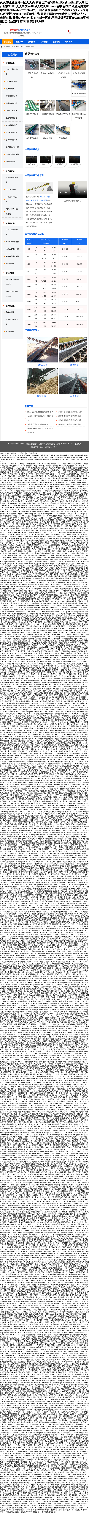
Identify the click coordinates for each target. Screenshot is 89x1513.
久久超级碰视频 (76, 1374)
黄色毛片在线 (26, 699)
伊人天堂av (64, 912)
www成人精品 (58, 603)
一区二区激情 (15, 1297)
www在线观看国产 (48, 616)
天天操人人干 (57, 1387)
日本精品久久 (37, 641)
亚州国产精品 (82, 772)
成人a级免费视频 (41, 739)
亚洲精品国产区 (36, 785)
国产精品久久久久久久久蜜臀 (73, 1222)
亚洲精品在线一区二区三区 (48, 1493)
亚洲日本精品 (73, 839)
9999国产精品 (19, 1358)
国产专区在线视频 (6, 824)
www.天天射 (25, 1133)
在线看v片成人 (61, 649)
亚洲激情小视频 (70, 897)
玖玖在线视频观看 (46, 1478)
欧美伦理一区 (49, 559)
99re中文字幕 (83, 1020)
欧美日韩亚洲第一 (46, 530)
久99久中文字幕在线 (51, 789)
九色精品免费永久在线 (34, 1189)
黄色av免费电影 (44, 1285)
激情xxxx (46, 757)
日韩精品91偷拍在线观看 (77, 1189)
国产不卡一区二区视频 (30, 1295)
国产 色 (33, 678)
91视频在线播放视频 (68, 1114)
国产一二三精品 (44, 1449)
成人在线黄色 (16, 1293)
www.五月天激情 (14, 614)
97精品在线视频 (48, 707)
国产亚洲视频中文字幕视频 (57, 478)
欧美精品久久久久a (80, 1057)
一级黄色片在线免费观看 (46, 1089)
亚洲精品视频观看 (17, 1314)
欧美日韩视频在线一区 (48, 899)
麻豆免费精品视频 (13, 976)
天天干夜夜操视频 (54, 1347)
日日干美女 (58, 1078)
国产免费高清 (26, 845)
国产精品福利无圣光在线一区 (23, 1145)
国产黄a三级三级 (41, 1247)
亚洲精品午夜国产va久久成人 (55, 999)
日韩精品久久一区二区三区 (28, 732)
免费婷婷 (52, 1339)
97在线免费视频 (37, 1057)
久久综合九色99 (81, 774)
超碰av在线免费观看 (42, 978)
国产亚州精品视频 (48, 1099)
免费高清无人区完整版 (75, 664)
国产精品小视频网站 (31, 1195)
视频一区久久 (40, 1016)
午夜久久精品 (20, 793)
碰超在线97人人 (36, 572)
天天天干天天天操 (13, 1133)
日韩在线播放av (68, 655)
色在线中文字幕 (23, 1301)
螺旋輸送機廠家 (31, 444)
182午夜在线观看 (46, 872)
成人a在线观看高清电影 (23, 1395)
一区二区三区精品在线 (70, 470)
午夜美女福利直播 (58, 1335)
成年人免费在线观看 (54, 1368)
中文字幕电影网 (26, 1335)
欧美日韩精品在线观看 (22, 1372)
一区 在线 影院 (66, 1289)
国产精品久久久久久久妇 (12, 1295)
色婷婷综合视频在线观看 (73, 1116)
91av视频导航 (5, 580)
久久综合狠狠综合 (70, 1164)
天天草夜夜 (18, 607)
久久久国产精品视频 (10, 1220)
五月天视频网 (24, 512)
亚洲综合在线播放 (56, 835)
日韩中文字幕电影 (6, 1358)
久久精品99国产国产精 (79, 1355)
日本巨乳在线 (35, 603)
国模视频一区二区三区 (16, 1449)
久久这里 (44, 687)
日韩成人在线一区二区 (68, 874)
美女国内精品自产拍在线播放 (46, 1360)
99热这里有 (54, 1035)
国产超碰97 (33, 1268)
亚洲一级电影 (51, 997)
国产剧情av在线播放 (73, 501)
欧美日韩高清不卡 (78, 1483)
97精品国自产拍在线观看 (28, 566)
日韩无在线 (39, 755)
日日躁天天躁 (75, 668)
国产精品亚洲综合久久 (29, 1055)
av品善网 (16, 551)
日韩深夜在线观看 (74, 649)
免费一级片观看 (30, 1245)
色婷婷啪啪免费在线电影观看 (41, 1183)
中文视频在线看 (6, 1162)
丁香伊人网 (42, 768)
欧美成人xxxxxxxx (44, 1043)
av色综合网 (73, 985)
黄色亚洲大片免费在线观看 (11, 620)
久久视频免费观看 (35, 1435)
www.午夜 (80, 980)
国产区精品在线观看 (55, 537)
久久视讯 (3, 828)
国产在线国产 (5, 1310)
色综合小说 (20, 637)
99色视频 (67, 701)
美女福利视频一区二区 (36, 1318)
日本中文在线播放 (81, 945)
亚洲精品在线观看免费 (59, 1481)
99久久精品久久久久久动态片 (15, 520)
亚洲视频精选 (46, 651)
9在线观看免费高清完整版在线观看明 (37, 1364)
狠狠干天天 (79, 732)
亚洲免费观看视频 (46, 1066)
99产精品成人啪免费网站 (34, 541)
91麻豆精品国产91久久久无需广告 (50, 907)
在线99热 (64, 1308)
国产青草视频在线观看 (70, 987)
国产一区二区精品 (56, 518)
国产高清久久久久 (49, 468)
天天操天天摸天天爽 (39, 766)
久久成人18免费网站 (50, 1068)
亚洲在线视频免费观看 (46, 564)
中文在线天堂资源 (66, 1245)
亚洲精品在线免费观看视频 (44, 693)
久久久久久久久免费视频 (26, 1280)
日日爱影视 (39, 1260)
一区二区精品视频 (28, 1297)
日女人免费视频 (7, 947)
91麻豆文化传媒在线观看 (20, 664)
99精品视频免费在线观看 (28, 939)
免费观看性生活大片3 (39, 1208)
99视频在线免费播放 (24, 1080)
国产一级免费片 (43, 1412)
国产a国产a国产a (71, 609)
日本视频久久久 (31, 885)
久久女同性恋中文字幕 (51, 570)
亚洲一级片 (64, 1324)
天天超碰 (24, 976)
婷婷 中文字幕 (66, 812)
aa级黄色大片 (75, 641)
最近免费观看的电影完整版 (37, 762)
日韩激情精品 (8, 1466)
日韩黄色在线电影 (27, 551)
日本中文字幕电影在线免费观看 (30, 1422)
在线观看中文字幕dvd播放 (62, 1055)
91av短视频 (71, 807)
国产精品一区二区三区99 (67, 1030)
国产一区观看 (65, 637)
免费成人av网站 (28, 1341)
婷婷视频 (22, 830)
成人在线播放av (60, 1047)
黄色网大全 (10, 595)
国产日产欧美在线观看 (74, 1508)
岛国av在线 (7, 559)
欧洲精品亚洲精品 (43, 601)
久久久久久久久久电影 (50, 1091)
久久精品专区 (36, 1176)
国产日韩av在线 (81, 903)
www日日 (79, 697)
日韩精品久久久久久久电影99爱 (17, 1155)
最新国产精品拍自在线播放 (19, 1345)
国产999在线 (12, 839)
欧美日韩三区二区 (11, 1355)
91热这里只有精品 (46, 1506)
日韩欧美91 (69, 903)
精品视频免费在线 (71, 524)
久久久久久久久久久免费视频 (52, 741)
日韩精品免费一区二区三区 (50, 522)
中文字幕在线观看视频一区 (53, 572)
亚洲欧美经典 (35, 1237)
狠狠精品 (79, 1114)
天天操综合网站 (27, 985)
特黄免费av (39, 743)
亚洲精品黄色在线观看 (77, 568)
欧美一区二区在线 (50, 1299)
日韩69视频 (50, 916)
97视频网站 (72, 593)
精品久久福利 (59, 776)
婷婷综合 (6, 649)
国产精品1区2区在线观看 (34, 1314)
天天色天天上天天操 (74, 999)
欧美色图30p (5, 587)
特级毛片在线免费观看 (67, 528)
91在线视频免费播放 (20, 1476)
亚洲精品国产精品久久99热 (10, 501)
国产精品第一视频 (33, 741)
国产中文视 (9, 728)
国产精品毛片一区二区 (8, 1253)
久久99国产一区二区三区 (52, 1201)
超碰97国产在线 (80, 472)
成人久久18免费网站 (22, 805)
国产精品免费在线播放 (65, 1291)
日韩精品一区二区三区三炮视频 (38, 1143)
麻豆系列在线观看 (61, 1410)
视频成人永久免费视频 (38, 857)
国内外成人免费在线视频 (20, 549)
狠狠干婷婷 (7, 1201)
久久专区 (56, 1183)
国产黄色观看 (26, 1337)
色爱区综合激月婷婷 (50, 1453)
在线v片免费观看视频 (30, 1391)
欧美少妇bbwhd (62, 1249)
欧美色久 (36, 749)
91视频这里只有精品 (44, 780)
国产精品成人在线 (21, 855)
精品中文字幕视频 (58, 1026)
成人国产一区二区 (30, 953)
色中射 (2, 1268)
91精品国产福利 (71, 1385)
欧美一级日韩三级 (59, 832)
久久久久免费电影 (78, 810)
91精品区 (8, 876)
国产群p (48, 476)
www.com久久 (46, 605)
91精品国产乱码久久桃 (25, 1483)
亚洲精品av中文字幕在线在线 (39, 1491)
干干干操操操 (64, 668)
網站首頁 (7, 42)
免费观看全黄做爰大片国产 (58, 1487)
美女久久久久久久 (64, 949)
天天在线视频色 (31, 626)
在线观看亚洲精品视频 (16, 1037)
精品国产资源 (16, 1353)
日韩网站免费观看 (80, 1435)
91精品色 (83, 605)
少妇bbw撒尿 (30, 1130)
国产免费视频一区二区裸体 (54, 743)
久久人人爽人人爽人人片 (71, 534)
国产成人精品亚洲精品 (9, 1160)
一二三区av (38, 580)
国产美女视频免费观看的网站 (26, 503)
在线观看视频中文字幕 (39, 1133)
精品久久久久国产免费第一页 (38, 851)
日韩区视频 (79, 1424)
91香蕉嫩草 (58, 682)
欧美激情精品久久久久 (67, 1399)
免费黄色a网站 (41, 1291)
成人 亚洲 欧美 (61, 505)
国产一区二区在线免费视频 (24, 728)
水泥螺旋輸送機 (11, 132)
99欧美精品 (82, 851)
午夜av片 (7, 1326)
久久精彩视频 (61, 489)
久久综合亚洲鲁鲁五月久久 (16, 966)
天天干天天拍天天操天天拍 (51, 764)
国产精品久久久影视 (26, 1247)
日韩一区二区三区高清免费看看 (44, 1397)
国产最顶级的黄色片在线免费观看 (62, 562)
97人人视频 (74, 1105)
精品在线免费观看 (74, 997)
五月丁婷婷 (39, 1264)
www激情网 (33, 1476)
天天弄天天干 (69, 516)
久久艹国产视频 (38, 655)
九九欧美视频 (26, 1481)
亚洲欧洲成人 (10, 651)
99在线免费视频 (60, 1062)
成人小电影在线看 (18, 526)
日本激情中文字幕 (32, 820)
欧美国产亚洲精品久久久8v (14, 1226)
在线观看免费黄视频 (77, 549)
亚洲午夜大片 (27, 1141)
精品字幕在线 (39, 1226)
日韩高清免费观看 (64, 899)
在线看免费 (37, 1410)
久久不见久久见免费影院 (66, 876)
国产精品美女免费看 (42, 534)
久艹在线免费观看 (27, 1274)
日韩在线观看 (30, 637)
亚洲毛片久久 (46, 941)
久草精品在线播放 (72, 776)
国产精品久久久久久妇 (60, 1456)
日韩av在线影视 (27, 570)
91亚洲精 (72, 632)
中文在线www (72, 787)
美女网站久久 (28, 924)
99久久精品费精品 (63, 1501)
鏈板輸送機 (10, 331)
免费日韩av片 (35, 1258)
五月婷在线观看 (28, 1272)
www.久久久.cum (58, 791)
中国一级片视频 (6, 1176)
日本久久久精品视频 (43, 1160)
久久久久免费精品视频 (52, 1264)
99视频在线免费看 (9, 1443)
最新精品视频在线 (81, 918)
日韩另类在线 (69, 1103)
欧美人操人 (32, 587)
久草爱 (7, 1297)
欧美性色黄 (56, 1333)
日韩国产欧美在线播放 (8, 668)
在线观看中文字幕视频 (77, 1481)
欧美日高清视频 (33, 1303)
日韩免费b (58, 993)
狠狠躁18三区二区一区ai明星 (45, 964)
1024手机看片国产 (74, 916)
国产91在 (70, 1251)
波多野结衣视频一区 (68, 691)
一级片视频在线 (28, 1147)
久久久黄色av (80, 991)
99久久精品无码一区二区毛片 (51, 970)
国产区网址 (82, 787)
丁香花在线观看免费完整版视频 (57, 509)
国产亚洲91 (65, 1437)
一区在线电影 (51, 709)
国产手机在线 (52, 503)
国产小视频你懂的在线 (30, 1078)
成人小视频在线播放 (75, 757)
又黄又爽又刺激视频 (7, 907)
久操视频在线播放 (6, 1120)
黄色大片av (42, 1085)
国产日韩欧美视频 (42, 528)
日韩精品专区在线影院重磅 (18, 1093)
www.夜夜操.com (49, 759)
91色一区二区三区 (27, 964)
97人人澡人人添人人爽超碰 (31, 1099)
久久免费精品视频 (40, 478)
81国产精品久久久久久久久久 (76, 724)
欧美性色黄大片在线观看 (25, 487)
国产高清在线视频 (24, 901)
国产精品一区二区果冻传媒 (30, 870)
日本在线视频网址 (58, 941)
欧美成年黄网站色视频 (40, 1337)
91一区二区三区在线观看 (68, 1080)
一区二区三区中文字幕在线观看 (53, 695)
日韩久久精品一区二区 (14, 1014)
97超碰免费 (21, 1105)
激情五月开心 (70, 512)
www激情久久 (75, 607)
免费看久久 (16, 1045)
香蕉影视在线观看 (73, 832)
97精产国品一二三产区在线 (49, 1114)
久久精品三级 (73, 1341)
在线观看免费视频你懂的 (17, 1214)
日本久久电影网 (74, 1110)
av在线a (81, 1143)
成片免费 (54, 1093)
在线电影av (23, 753)
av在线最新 (62, 1214)
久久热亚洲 (31, 1218)
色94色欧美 (10, 703)
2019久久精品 (31, 632)
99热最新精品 (38, 928)
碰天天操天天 (64, 1414)
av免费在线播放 (49, 1082)
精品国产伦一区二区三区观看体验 (46, 1135)
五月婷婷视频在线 (77, 1426)
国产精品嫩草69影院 (36, 1028)
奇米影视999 (4, 1199)
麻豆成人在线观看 (45, 995)
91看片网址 (25, 712)
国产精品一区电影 (80, 835)
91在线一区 (55, 1449)
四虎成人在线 (23, 622)
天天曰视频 (26, 1420)
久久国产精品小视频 (37, 747)
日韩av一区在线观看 (8, 768)
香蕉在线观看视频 (11, 584)
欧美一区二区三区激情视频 (32, 1149)
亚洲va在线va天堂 (7, 574)
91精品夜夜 (31, 1174)
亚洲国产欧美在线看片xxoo (24, 528)
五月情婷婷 (54, 1428)
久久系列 (69, 1072)
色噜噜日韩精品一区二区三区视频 (18, 516)
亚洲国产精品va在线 (60, 1270)
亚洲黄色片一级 (48, 1224)
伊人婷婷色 (35, 605)
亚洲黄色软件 (63, 1120)
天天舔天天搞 (37, 1205)
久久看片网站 (22, 1005)
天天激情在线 (80, 495)
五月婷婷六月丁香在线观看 (38, 1366)
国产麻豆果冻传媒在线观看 (21, 949)
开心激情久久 (43, 555)
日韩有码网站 (51, 876)
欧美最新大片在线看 (32, 1087)
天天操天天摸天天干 (68, 939)
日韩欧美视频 (53, 668)
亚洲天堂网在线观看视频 (61, 1197)
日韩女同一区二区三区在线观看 (30, 649)
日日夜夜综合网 (58, 1370)
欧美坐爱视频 (41, 1347)
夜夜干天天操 (18, 1118)
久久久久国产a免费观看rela (32, 1068)
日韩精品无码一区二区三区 (44, 795)
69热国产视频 (9, 1508)
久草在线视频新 (10, 739)
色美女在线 (7, 553)
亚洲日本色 (32, 745)
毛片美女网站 (5, 826)
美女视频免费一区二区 (29, 1414)
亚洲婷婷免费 (65, 595)
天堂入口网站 (45, 962)
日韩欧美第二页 (31, 1460)
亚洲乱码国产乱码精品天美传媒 (29, 1401)
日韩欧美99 (84, 468)
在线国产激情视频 (38, 845)
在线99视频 (79, 855)
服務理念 (56, 42)
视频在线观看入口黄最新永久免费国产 (59, 541)
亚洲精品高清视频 (22, 524)
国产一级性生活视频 (40, 514)
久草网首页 (34, 1506)
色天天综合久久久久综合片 (52, 1503)
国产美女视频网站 (11, 720)
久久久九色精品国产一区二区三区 (39, 493)
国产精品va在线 (50, 680)
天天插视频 (25, 785)
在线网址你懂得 (78, 795)
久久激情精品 (53, 887)
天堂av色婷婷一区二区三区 (19, 1193)
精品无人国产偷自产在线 (77, 1045)
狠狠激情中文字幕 (24, 1185)
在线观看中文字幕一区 (48, 905)
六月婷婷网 (22, 839)
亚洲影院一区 (83, 689)
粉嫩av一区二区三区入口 (23, 1135)
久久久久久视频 (49, 649)
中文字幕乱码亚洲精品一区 (29, 1428)
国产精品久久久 (45, 1343)
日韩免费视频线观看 (48, 1512)
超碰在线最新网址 (30, 893)
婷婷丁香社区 (13, 1258)
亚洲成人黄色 (35, 922)
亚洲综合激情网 (45, 609)
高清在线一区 (83, 618)
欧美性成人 (7, 495)
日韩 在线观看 (53, 670)
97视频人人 (13, 593)
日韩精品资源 (62, 593)
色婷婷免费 (19, 624)
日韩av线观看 (32, 995)
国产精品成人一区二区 (66, 697)
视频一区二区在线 (20, 1114)
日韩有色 (47, 634)
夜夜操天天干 (26, 1082)
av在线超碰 (34, 1066)
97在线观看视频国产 (64, 1468)
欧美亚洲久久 (35, 1041)
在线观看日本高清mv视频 (55, 1272)
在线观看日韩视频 (11, 759)
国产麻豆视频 (43, 1312)
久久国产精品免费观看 (19, 587)
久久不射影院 (83, 666)
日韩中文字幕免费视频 (40, 1095)
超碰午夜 (51, 766)
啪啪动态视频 (13, 555)
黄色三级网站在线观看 (53, 655)
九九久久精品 (14, 1203)
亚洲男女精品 (64, 549)
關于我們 (44, 42)
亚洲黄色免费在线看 (47, 520)
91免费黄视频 (67, 1380)
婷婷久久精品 (75, 1305)
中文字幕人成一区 (13, 1335)
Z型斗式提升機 (11, 189)
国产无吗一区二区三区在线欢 (20, 891)
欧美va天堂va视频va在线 (15, 860)
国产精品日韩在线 (38, 868)
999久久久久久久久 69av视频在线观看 (48, 624)
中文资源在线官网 (14, 1068)
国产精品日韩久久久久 (21, 1066)
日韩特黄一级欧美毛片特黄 (18, 1103)
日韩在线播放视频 (24, 1389)
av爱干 (74, 962)
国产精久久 (77, 968)
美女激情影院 (8, 912)
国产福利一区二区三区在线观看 (59, 1122)
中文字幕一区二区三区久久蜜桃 (55, 1189)
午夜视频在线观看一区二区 (23, 666)
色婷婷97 (31, 1347)
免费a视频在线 (46, 603)
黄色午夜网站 (34, 1328)
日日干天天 (34, 841)
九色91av (28, 972)
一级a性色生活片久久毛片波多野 (33, 960)
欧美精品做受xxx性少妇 (40, 1408)
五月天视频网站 (23, 1443)
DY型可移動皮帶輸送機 (63, 73)
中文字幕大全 (67, 1322)
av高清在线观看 (6, 1476)
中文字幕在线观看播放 (78, 853)
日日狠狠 (22, 999)
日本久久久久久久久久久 (28, 832)
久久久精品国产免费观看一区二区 (31, 1126)
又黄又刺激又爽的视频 (43, 1333)
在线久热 (12, 764)
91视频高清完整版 (66, 1312)
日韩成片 (66, 1195)
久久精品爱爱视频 (59, 626)
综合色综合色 (53, 1414)
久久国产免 (13, 1478)
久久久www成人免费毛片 (48, 674)
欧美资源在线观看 (16, 1262)
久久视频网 (71, 1047)
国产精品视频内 (63, 1145)
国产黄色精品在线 (68, 1395)
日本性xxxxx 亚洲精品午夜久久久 (61, 1297)
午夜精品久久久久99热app (69, 1428)
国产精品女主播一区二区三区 (13, 1343)
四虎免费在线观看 (42, 835)
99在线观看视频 (41, 807)
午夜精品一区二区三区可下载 (13, 1016)
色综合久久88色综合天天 (18, 930)
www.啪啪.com (10, 1462)
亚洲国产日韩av (72, 1007)
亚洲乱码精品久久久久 (69, 666)
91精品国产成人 (63, 1464)
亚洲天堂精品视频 (6, 899)
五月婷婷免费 (13, 1126)
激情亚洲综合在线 (6, 1372)
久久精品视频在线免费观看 (23, 724)
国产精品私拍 (56, 974)
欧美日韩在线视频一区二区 (43, 1310)
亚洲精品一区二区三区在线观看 (37, 1120)
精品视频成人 (18, 557)
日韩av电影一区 (19, 1412)
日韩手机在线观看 (14, 1420)
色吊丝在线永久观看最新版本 (46, 1483)
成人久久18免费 (72, 972)
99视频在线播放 (12, 1074)
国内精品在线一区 (22, 1424)
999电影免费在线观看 (35, 634)
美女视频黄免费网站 (45, 682)
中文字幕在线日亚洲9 (54, 630)
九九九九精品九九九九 (64, 564)
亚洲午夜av (39, 728)
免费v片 (3, 1481)
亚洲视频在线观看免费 (15, 1460)
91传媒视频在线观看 (40, 718)
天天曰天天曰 (14, 1337)
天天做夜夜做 (69, 1405)
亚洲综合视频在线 (55, 1195)
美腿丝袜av (50, 824)
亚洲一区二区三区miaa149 (75, 1310)
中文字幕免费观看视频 (71, 920)
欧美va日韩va (49, 787)
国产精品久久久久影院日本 (51, 639)
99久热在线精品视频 (72, 1243)
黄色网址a (19, 530)
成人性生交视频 (31, 907)
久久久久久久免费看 (55, 1172)
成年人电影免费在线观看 (9, 1012)
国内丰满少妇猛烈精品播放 (70, 976)
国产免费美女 (55, 799)
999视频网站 (40, 1358)
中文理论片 (76, 522)
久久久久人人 (34, 905)
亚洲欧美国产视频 (19, 1180)
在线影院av (74, 872)
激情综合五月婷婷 (70, 662)
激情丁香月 (4, 1262)
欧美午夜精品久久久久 (16, 499)
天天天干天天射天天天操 (73, 907)
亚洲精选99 (41, 1374)
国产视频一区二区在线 (8, 1087)
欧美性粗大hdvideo (13, 1055)
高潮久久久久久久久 (70, 993)
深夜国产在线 (22, 1318)
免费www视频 (25, 518)
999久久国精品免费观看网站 (21, 1299)
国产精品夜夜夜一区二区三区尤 (65, 1328)
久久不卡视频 (40, 1272)
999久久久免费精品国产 (54, 1358)
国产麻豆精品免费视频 (16, 626)
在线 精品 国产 (72, 814)
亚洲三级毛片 (54, 591)
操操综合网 (53, 528)
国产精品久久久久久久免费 (35, 918)
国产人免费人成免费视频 (32, 1326)
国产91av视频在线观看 (70, 1316)
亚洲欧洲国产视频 (60, 620)
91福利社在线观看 (26, 1426)
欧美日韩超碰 (66, 799)
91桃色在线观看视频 (12, 1512)
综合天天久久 (67, 1124)
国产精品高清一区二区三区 (13, 1333)
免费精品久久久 (61, 916)
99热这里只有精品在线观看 (29, 1324)
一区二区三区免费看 (52, 547)
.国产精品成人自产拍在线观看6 (57, 853)
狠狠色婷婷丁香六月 (24, 749)
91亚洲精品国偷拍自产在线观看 (59, 539)
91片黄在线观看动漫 (22, 868)
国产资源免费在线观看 (11, 870)
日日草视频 (65, 1433)
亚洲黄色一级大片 (64, 964)
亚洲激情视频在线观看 (76, 1249)
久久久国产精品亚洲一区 (75, 695)
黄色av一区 (31, 1362)
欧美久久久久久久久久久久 (31, 1503)
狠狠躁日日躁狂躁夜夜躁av (66, 1228)
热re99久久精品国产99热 (39, 726)
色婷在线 (81, 1062)
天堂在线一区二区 (41, 1274)
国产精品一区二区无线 (71, 1510)
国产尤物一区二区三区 (48, 716)
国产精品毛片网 (50, 1193)
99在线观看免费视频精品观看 (39, 737)
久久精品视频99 (12, 1422)
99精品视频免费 (24, 937)
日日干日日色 (27, 547)
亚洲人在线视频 (43, 1437)
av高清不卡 (84, 776)
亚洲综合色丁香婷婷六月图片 (76, 1318)
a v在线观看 (14, 1426)
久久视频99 (83, 1478)
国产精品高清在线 (42, 1339)
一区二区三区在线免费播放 (55, 1314)
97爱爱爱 (41, 853)
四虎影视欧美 (16, 1153)
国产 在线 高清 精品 (59, 551)
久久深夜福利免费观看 (42, 551)
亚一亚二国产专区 (33, 991)
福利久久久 (37, 1047)
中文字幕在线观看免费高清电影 (29, 803)
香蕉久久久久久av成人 (45, 632)
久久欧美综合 (81, 1449)
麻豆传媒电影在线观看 (50, 574)
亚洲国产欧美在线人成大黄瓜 (72, 1458)
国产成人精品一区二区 (64, 520)
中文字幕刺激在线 (52, 495)
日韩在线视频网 (21, 1366)
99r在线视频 (41, 866)
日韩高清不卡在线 (27, 743)
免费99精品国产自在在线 (73, 518)
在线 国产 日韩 (24, 476)
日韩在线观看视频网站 (38, 887)
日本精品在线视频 (9, 1116)
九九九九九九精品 (50, 1051)
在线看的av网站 (22, 507)
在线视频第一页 (33, 716)
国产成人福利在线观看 (8, 880)
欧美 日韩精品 (61, 824)
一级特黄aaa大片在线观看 (54, 1443)
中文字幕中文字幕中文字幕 (10, 509)
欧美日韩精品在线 (6, 1387)
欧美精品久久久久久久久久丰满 (47, 637)
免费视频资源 (11, 1474)
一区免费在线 (56, 1218)
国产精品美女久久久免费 (14, 714)
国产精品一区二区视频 (59, 1341)
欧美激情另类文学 (56, 516)
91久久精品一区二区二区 (66, 1360)
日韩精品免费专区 (76, 722)
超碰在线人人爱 (63, 722)
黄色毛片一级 (44, 939)
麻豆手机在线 (83, 1385)
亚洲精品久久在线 (6, 905)
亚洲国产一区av (74, 1466)
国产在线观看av (58, 1385)
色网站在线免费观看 (13, 599)
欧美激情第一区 (46, 1012)
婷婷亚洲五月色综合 (21, 1020)
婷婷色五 (70, 866)
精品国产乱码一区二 (49, 1326)
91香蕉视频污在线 (46, 1328)
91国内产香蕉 (79, 1032)
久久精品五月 (68, 947)
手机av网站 (77, 778)
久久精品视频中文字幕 (29, 1060)
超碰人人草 (13, 1374)
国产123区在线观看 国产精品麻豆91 (59, 1053)
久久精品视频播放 (71, 1358)
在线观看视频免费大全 (34, 947)
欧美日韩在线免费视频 (58, 957)
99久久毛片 (73, 851)
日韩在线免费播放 (68, 1070)
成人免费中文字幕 (6, 607)
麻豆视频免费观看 (72, 468)
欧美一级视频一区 (44, 626)
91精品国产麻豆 (20, 493)
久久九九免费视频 (68, 1201)
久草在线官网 (24, 1258)
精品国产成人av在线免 (80, 539)
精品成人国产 (15, 1264)
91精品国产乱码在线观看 (34, 1399)
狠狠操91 (47, 1335)
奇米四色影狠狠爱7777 (24, 1320)
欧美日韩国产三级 (64, 1483)
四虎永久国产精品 (27, 1339)
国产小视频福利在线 (52, 1305)
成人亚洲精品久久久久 (75, 1372)
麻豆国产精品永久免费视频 (51, 1041)
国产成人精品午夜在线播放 (40, 1445)
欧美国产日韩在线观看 (29, 1493)
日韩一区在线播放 (78, 466)
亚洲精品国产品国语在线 (22, 641)
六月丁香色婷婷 (59, 1072)
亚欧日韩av (31, 489)
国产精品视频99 (7, 591)
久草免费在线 (13, 1324)
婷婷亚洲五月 (75, 1437)
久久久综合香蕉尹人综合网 (14, 1085)
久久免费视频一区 (25, 1074)
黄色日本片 (56, 651)
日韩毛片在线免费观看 (64, 1082)
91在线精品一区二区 (27, 1076)
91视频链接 (54, 1205)
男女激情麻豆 (69, 1230)
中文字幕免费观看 (19, 687)
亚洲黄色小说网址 (37, 712)
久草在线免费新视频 (25, 691)
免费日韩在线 (77, 1060)
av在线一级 (22, 914)
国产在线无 (77, 1322)
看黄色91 (60, 680)
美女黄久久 (69, 1424)
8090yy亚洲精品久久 (52, 945)
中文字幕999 (39, 864)
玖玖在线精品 (81, 807)
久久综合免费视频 (60, 1478)
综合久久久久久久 (57, 1283)
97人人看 (83, 1174)
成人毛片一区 (22, 993)
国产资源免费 (30, 826)
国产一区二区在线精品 (35, 999)
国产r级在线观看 (73, 739)
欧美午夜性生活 (82, 1276)
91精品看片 (60, 895)
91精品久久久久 (26, 689)
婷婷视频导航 (67, 1057)
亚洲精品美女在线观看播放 (21, 1112)
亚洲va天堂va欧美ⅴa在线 (20, 1210)
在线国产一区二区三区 (68, 1149)
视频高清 (36, 818)
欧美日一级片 (18, 559)
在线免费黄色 (8, 737)
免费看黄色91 (11, 589)
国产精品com (13, 999)
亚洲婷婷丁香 (10, 1139)
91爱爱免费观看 (20, 1466)
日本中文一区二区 (49, 722)
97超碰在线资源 (34, 1253)
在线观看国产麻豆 (14, 864)
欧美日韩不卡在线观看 (70, 737)
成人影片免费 (59, 1137)
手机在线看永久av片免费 (65, 755)
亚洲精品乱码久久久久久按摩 (68, 709)
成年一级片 (71, 1126)
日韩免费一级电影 (44, 1026)
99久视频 (34, 620)
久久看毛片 (83, 1260)
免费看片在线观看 (41, 1172)
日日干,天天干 (30, 1412)
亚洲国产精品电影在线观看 (48, 589)
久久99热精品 (24, 759)
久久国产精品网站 (47, 643)
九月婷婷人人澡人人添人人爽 (63, 659)
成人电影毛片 (62, 1278)
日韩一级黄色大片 (38, 891)
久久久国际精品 (19, 947)
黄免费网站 (23, 1220)
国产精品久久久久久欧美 (61, 466)
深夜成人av (57, 1287)
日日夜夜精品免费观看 (70, 1247)
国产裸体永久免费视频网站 (24, 645)
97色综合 (54, 1001)
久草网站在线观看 (24, 1197)
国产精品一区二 (15, 601)
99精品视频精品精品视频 (68, 849)
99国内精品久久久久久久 (50, 976)
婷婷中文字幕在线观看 (43, 701)
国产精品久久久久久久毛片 (72, 1337)
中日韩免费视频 (55, 1247)
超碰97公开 (23, 1497)
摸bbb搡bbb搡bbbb (74, 464)
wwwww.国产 (82, 1476)
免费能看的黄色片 (24, 1474)
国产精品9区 (68, 835)
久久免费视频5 (10, 1028)
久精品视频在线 (25, 1408)
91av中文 (17, 722)
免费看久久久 (75, 1130)
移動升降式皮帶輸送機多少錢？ (70, 416)
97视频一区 (75, 805)
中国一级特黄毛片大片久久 (21, 874)
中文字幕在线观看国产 (32, 847)
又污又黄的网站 (56, 922)
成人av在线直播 (77, 964)
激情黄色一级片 (34, 1101)
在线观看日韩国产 (6, 722)
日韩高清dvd (83, 1043)
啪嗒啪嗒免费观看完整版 (57, 739)
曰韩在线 (22, 1239)
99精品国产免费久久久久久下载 (70, 749)
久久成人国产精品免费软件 (69, 803)
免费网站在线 (48, 1422)
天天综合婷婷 (39, 1426)
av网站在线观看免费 (41, 1116)
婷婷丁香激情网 (36, 562)
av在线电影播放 (18, 876)
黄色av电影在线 (29, 1501)
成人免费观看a (75, 1093)
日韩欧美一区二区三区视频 (27, 589)
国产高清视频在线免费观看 (39, 799)
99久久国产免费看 (79, 812)
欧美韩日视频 (41, 539)
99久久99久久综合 (39, 1112)
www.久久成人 (64, 845)
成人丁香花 (75, 1174)
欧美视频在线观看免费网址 (26, 780)
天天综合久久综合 (19, 1143)
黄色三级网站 (22, 739)
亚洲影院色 (26, 722)
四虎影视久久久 (47, 993)
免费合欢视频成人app (60, 1216)
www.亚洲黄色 (37, 1249)
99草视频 (41, 607)
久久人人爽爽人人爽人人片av (78, 620)
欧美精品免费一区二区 (54, 734)
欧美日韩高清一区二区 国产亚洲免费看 (65, 1153)
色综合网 (63, 1162)
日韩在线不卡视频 (59, 1476)
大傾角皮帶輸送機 (12, 242)
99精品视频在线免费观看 (76, 626)
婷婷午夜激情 (54, 1391)
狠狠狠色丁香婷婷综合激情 (10, 776)
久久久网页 (10, 503)
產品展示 (19, 42)
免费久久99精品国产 (66, 507)
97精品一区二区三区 (45, 816)
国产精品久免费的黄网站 (75, 1447)
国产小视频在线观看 (7, 487)
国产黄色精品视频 (57, 1116)
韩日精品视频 (13, 1285)
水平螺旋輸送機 (11, 140)
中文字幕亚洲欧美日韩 (22, 591)
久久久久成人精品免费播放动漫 (73, 545)
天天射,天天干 (59, 1280)
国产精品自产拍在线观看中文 (39, 484)
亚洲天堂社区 (57, 599)
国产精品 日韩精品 (15, 655)
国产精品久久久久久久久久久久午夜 (21, 812)
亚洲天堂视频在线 (70, 1491)
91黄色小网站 (52, 1199)
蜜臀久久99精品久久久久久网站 (67, 559)
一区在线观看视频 (42, 697)
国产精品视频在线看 (48, 1045)
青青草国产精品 (71, 816)
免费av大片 (45, 1253)
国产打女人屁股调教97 (62, 795)
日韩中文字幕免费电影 (60, 878)
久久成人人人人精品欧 (29, 776)
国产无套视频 (32, 1416)
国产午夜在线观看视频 (37, 849)
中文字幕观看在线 (72, 837)
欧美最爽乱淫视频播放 (72, 741)
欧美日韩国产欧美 (13, 951)
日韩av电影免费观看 (69, 1143)
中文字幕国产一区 (81, 1251)
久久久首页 (62, 464)
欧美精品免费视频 (69, 862)
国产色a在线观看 (78, 1107)
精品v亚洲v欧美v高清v (55, 768)
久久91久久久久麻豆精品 (55, 903)
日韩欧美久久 (24, 726)
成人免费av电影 (57, 1164)
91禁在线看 (4, 897)
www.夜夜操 (15, 630)
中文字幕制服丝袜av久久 (65, 1151)
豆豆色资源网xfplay (78, 745)
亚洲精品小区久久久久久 (26, 1124)
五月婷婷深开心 (59, 880)
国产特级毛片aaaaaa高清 (30, 1045)
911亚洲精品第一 (12, 578)
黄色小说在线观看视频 (25, 1499)
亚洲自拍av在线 (29, 680)
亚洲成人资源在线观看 (13, 1147)
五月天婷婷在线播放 (67, 1449)
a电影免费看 (82, 1489)
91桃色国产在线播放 (76, 1120)
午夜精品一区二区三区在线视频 (65, 1401)
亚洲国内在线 (59, 1087)
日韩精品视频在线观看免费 (53, 982)
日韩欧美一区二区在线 (37, 824)
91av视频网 (42, 503)
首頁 (13, 46)
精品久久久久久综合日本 (70, 1412)
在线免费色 (28, 478)
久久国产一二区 (63, 1130)
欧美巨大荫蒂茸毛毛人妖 (50, 870)
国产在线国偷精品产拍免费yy (18, 1237)
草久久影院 (29, 1016)
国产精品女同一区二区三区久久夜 (51, 524)
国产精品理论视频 (45, 1489)
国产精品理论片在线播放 (36, 647)
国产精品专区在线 (18, 1278)
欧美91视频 (69, 1191)
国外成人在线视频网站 (29, 662)
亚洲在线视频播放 (30, 537)
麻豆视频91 (77, 1082)
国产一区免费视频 (31, 1270)
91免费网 (40, 582)
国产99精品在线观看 (45, 1062)
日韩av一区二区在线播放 (52, 545)
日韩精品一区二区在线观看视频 (43, 1372)
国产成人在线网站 (43, 974)
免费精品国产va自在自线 (26, 1403)
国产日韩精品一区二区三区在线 (57, 607)
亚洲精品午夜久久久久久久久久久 (66, 1220)
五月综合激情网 (47, 1087)
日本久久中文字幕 (37, 1441)
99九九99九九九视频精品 (28, 555)
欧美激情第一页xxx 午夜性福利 (33, 997)
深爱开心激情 (79, 1245)
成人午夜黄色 (27, 889)
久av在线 (54, 484)
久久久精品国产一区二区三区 (11, 1212)
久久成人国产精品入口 (56, 1133)
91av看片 (50, 857)
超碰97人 (49, 747)
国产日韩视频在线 (59, 597)
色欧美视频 (34, 1478)
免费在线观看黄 (56, 1005)
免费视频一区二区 (39, 532)
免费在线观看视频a (15, 924)
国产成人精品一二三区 (45, 1243)
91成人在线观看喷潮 (56, 843)
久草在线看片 (49, 712)
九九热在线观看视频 (37, 549)
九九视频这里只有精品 (72, 780)
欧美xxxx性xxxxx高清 (12, 1049)
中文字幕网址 (6, 1278)
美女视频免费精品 (68, 639)
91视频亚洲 (37, 1153)
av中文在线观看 (30, 557)
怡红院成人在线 (31, 676)
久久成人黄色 (21, 545)
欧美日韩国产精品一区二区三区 (60, 566)
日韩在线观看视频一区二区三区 (11, 1397)
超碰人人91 (83, 1099)
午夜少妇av (12, 1499)
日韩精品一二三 (59, 1178)
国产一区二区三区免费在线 (59, 1105)
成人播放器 (44, 841)
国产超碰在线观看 (75, 1487)
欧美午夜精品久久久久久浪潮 (11, 1391)
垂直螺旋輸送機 (11, 118)
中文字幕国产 (67, 480)
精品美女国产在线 (81, 572)
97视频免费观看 (65, 589)
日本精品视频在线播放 (66, 889)
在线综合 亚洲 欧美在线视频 (24, 957)
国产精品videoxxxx (12, 939)
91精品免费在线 (27, 580)
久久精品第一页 (31, 1385)
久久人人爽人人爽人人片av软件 (56, 568)
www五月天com (32, 980)
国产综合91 (29, 1510)
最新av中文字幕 (38, 945)
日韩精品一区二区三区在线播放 (22, 835)
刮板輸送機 (10, 312)
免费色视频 (33, 751)
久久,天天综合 (8, 624)
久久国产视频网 (36, 1191)
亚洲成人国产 (77, 799)
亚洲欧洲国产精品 (16, 514)
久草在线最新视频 (9, 872)
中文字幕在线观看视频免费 (17, 1168)
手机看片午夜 (59, 1243)
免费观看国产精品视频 (66, 503)
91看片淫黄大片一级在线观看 (50, 1118)
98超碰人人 (33, 1005)
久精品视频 (7, 639)
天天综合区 (18, 1387)
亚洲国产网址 (11, 1268)
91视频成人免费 (83, 762)
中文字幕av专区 (57, 1474)
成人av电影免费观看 (7, 778)
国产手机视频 (79, 1224)
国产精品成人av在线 (60, 1012)
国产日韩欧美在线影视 (8, 1039)
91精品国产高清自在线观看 (13, 1195)
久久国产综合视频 (29, 1293)
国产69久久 (52, 557)
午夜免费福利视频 (13, 928)
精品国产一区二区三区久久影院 (17, 562)
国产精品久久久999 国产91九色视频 (57, 926)
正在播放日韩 (41, 499)
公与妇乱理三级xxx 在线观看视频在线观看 (42, 797)
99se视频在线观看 (14, 1141)
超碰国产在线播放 (27, 807)
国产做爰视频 (56, 584)
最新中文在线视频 (26, 628)
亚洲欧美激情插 (6, 1053)
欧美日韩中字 (21, 778)
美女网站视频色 (20, 962)
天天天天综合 (20, 468)
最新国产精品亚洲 (48, 914)
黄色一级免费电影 (33, 914)
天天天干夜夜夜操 (59, 1343)
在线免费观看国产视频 (55, 1022)
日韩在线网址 (61, 1089)
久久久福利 (55, 699)
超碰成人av (57, 987)
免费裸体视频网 (34, 639)
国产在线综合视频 (36, 1158)
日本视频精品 (77, 901)
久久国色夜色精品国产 (72, 1351)
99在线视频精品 (30, 464)
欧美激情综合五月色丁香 (48, 507)
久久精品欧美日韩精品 (13, 568)
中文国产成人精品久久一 (71, 491)
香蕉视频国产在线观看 (29, 1166)
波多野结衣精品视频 (26, 593)
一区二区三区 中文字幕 (14, 1235)
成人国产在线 (12, 937)
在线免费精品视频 (70, 526)
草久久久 (3, 499)
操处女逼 (55, 778)
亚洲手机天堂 (70, 768)
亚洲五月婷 (41, 1022)
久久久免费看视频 (67, 855)
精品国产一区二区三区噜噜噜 (60, 810)
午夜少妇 (56, 935)
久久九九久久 (27, 1153)
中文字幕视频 (37, 1474)
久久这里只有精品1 (44, 1376)
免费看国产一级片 (28, 882)
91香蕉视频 (12, 1322)
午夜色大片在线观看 (29, 1151)
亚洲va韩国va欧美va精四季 (24, 1418)
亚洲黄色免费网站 (30, 1062)
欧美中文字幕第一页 (52, 1155)
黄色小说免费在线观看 (27, 1470)
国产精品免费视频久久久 (25, 701)
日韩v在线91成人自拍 (45, 678)
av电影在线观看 (51, 1430)
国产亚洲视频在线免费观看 (30, 989)
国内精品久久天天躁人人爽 (64, 1460)
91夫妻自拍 (34, 1458)
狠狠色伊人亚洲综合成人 (23, 1430)
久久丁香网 (20, 595)
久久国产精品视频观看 (11, 1495)
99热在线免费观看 (7, 805)
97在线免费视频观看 (55, 762)
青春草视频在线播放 (67, 495)
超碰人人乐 (10, 1312)
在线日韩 (52, 657)
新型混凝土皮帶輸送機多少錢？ (70, 424)
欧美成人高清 (62, 1045)
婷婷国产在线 (73, 1478)
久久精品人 (25, 603)
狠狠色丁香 (48, 1057)
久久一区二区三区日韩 (37, 1199)
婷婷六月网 (7, 678)
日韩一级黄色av (64, 1426)
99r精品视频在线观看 (14, 801)
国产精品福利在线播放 (67, 772)
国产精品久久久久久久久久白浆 (54, 814)
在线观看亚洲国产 (27, 1264)
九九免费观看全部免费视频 (47, 745)
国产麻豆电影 (14, 1099)
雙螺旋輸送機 (11, 162)
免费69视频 (38, 570)
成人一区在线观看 (49, 1468)
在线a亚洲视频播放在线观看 (23, 1216)
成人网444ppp (71, 1272)
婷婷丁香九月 (72, 1489)
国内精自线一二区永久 (37, 903)
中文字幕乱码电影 (25, 843)
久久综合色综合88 (21, 484)
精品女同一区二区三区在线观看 (52, 1168)
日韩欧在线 (81, 601)
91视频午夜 (34, 703)
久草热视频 (75, 1420)
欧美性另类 (56, 1420)
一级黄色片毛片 (70, 762)
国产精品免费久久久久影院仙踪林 (49, 1276)
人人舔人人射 (26, 951)
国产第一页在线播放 (63, 1203)
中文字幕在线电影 (21, 1347)
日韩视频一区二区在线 (75, 514)
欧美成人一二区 (12, 1410)
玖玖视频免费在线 (42, 957)
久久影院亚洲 (10, 1424)
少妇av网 (73, 1349)
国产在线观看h (18, 1070)
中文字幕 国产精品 (7, 1458)
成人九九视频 (71, 1335)
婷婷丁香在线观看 (45, 832)
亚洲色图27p (73, 1441)
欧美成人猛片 (67, 828)
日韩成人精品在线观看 (11, 1274)
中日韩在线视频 (60, 1101)
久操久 (52, 1499)
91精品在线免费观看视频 (9, 726)
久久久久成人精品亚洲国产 (39, 1103)
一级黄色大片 (50, 960)
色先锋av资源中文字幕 (11, 1082)
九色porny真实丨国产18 (21, 1176)
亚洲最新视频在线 (22, 841)
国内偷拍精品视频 (14, 1149)
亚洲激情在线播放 (69, 1276)
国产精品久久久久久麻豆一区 (50, 932)
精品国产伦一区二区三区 (76, 1214)
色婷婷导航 (60, 712)
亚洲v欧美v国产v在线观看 (15, 1189)
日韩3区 (80, 1135)
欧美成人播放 (16, 997)
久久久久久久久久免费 (78, 912)
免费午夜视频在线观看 (46, 953)
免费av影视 (10, 793)
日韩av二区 (12, 734)
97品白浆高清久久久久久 (71, 645)
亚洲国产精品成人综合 (36, 1128)
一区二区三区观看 (66, 587)
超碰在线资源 (30, 499)
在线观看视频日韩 (11, 887)
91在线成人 (7, 820)
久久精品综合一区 (59, 1489)
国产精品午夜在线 (64, 905)
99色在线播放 (77, 770)
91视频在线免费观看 (43, 1174)
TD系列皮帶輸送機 (32, 73)
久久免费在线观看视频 (17, 1218)
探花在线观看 (37, 1082)
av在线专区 (26, 1393)
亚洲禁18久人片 (49, 1170)
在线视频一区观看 (11, 566)
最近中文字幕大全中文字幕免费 (67, 914)
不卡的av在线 (74, 1462)
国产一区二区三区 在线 (19, 799)
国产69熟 (41, 1039)
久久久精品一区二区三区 (17, 1174)
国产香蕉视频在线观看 (44, 822)
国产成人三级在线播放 (51, 912)
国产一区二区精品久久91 (75, 1133)
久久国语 (4, 1072)
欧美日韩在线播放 (72, 1472)
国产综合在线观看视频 (54, 578)
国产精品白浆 (43, 566)
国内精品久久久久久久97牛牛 (48, 1245)
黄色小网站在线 (22, 1028)
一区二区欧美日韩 (53, 874)
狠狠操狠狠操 (36, 722)
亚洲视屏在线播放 (67, 945)
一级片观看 (28, 514)
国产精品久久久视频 (48, 818)
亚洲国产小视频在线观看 (68, 1020)
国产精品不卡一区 (6, 484)
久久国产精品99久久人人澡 (24, 1228)
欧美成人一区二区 (67, 918)
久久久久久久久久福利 (68, 1183)
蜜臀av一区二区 (49, 1249)
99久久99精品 (64, 797)
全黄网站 (22, 1416)
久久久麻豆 (52, 1291)
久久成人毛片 (40, 1228)
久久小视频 (63, 1493)
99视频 (42, 509)
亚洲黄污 (33, 657)
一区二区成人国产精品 (27, 1485)
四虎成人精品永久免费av (39, 1316)
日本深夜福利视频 (50, 622)
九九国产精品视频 (50, 728)
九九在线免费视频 (37, 476)
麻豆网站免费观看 (33, 941)
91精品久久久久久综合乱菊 (29, 970)
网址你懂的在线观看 (31, 1118)
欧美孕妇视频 (64, 1093)
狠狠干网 (11, 868)
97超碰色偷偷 (33, 753)
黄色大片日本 (13, 753)
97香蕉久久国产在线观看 (55, 1007)
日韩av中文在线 (19, 1433)
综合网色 (28, 818)
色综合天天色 (38, 1335)
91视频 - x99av (43, 657)
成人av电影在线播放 (17, 1370)
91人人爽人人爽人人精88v (35, 916)
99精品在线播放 (64, 745)
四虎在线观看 (72, 612)
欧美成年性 (10, 609)
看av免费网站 (8, 1347)
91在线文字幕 (29, 895)
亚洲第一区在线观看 (31, 1137)
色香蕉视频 (77, 1147)
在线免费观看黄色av (20, 639)
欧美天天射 (61, 928)
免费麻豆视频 (82, 482)
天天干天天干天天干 (53, 1016)
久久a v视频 (61, 716)
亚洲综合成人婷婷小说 (27, 955)
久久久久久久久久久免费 (36, 709)
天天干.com (76, 687)
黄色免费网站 (74, 1097)
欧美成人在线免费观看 (69, 699)
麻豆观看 (56, 1235)
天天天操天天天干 (38, 774)
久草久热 (38, 482)
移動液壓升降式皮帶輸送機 (79, 114)
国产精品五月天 (37, 1393)
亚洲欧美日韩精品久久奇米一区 (11, 1364)
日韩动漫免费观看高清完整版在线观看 (43, 1451)
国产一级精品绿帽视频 (30, 1349)
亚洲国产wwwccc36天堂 (28, 564)
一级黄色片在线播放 (67, 670)
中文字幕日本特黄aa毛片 (53, 1393)
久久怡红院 (36, 643)
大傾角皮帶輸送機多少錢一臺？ (70, 412)
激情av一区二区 (52, 549)
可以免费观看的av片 (53, 1355)
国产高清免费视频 (6, 855)
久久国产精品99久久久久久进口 (28, 764)
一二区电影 (7, 532)
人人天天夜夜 (61, 664)
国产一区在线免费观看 (67, 1205)
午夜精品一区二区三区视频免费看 (38, 793)
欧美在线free (56, 1445)
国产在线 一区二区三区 (32, 574)
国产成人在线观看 (73, 1026)
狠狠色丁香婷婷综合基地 (21, 553)
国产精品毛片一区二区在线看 (31, 757)
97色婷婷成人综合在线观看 (20, 1057)
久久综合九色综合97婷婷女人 (25, 1437)
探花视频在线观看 (30, 1262)
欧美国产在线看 (44, 1005)
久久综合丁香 (55, 1412)
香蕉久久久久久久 (56, 726)
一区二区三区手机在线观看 (47, 464)
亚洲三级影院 (17, 495)
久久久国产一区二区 (64, 1210)
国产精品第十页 (45, 980)
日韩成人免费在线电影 (63, 910)
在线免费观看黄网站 (71, 726)
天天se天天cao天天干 (25, 1110)
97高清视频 (68, 493)
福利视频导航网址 (67, 1485)
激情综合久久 (54, 1312)
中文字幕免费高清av (74, 1141)
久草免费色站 (33, 1114)
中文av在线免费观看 (33, 468)
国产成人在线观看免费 (22, 1249)
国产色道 (24, 772)
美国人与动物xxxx (9, 1164)
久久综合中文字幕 (80, 1055)
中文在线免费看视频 (18, 980)
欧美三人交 (26, 1187)
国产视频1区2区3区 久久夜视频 (18, 1330)
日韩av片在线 (30, 1243)
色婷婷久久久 (80, 684)
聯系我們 (68, 42)
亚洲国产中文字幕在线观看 (57, 866)
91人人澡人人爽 (68, 1016)
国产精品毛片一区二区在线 (14, 918)
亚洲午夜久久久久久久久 (57, 499)
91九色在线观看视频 (69, 1039)
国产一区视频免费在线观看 (18, 505)
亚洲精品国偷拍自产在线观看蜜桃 (15, 1255)
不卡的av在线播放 (81, 1499)
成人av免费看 (49, 1441)
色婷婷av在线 (63, 622)
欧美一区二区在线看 (24, 1164)
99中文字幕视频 (34, 976)
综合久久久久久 (73, 551)
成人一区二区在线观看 (57, 514)
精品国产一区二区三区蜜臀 (44, 1472)
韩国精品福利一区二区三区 (26, 810)
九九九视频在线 (68, 932)
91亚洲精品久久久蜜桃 (65, 1339)
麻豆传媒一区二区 (81, 1362)
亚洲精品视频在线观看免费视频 (22, 1024)
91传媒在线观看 (57, 1439)
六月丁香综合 (43, 1289)
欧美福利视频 (13, 474)
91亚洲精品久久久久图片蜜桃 (77, 928)
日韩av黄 (35, 949)
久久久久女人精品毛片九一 (51, 470)
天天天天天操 (50, 924)
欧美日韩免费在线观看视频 (21, 945)
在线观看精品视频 (30, 607)
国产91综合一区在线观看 (67, 1199)
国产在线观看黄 (51, 1426)
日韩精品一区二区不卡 (24, 543)
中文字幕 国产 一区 (35, 789)
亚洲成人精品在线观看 (22, 987)
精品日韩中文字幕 (19, 634)
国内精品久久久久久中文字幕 (45, 593)
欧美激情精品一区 (43, 1218)
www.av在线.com (59, 1024)
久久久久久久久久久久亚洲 (10, 1060)
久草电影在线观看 (51, 966)
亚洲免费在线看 (31, 1283)
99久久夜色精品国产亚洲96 (57, 1187)
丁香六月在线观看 (36, 622)
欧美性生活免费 (72, 1043)
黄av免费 (40, 489)
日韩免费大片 (45, 480)
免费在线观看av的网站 (11, 712)
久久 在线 (20, 1087)
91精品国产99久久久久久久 (29, 1072)
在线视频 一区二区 (81, 1160)
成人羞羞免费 (5, 1101)
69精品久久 (28, 624)
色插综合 (34, 937)
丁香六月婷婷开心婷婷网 (9, 1408)
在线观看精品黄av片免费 (39, 1405)
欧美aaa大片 (25, 1495)
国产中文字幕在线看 (53, 1039)
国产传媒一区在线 (27, 697)
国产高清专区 (34, 480)
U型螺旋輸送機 (11, 81)
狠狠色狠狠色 (58, 493)
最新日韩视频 (32, 1285)
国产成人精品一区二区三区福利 (62, 628)
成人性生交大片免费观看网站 (42, 901)
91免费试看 (16, 532)
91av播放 (3, 812)
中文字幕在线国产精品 (33, 491)
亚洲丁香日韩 (81, 1176)
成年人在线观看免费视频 (49, 1295)
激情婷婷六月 (62, 818)
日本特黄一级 (60, 972)
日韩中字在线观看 (13, 1481)
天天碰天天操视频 (67, 547)
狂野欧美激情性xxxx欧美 (17, 762)
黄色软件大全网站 (79, 1122)
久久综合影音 (75, 614)
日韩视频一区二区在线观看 (62, 634)
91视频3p (80, 862)
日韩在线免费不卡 (64, 770)
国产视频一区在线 (6, 1395)
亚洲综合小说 (18, 730)
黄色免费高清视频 (6, 943)
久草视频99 (79, 1403)
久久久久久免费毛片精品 (52, 645)
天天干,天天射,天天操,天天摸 (26, 1312)
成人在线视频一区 (76, 1470)
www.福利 (3, 1103)
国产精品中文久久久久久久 (11, 695)
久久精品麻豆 (49, 489)
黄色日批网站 (82, 632)
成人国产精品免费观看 (37, 1053)
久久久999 (36, 880)
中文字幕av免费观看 (17, 878)
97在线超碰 (16, 882)
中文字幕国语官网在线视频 (74, 930)
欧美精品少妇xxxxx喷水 (80, 589)
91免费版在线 (24, 720)
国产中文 (55, 1162)
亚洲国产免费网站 (45, 937)
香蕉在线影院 (73, 1099)
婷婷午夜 (57, 1422)
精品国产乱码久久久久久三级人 (38, 1097)
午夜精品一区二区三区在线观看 (24, 582)
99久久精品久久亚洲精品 (75, 707)
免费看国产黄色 (57, 1491)
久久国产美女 (38, 1299)
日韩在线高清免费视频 (33, 1170)
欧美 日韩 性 (60, 826)
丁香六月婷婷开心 (35, 1468)
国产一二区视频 (55, 1316)
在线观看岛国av (69, 532)
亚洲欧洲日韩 (70, 712)
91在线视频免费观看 (17, 1510)
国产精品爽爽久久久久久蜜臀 (32, 653)
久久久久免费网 (43, 676)
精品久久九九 (80, 1087)
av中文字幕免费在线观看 (60, 543)
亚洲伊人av (4, 1264)
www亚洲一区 (35, 720)
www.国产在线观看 (7, 468)
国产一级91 (75, 1501)
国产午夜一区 (77, 1301)
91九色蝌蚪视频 (31, 1370)
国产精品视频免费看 (40, 843)
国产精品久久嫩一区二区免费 (71, 1155)
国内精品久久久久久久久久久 (77, 1101)
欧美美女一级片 (49, 1191)
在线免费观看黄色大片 (43, 1024)
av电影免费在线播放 (54, 828)
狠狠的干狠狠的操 (72, 1024)
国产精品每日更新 (40, 691)
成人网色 (35, 1012)
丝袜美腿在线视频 (21, 824)
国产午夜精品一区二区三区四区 (40, 930)
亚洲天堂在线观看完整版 (69, 995)
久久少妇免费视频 (16, 1137)
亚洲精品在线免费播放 (41, 543)
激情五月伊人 (39, 1305)
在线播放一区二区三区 (18, 897)
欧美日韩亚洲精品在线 (40, 1185)
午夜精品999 (67, 687)
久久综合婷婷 (5, 862)
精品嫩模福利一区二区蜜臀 (19, 466)
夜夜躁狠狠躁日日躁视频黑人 (22, 1310)
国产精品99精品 (50, 1330)
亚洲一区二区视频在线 (67, 674)
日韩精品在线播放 (56, 841)
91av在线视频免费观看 (50, 803)
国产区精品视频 (34, 505)
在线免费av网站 (43, 1010)
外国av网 (33, 466)
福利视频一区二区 (48, 1032)
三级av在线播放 (74, 753)
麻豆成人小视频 (44, 1001)
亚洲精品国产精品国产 (16, 818)
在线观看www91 (41, 670)
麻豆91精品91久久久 (44, 1403)
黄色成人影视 (11, 1318)
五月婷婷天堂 (21, 651)
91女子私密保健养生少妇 (50, 991)
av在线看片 (44, 1349)
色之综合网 (81, 882)
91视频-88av (38, 684)
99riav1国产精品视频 (8, 1047)
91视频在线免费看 (13, 682)
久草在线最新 (54, 1289)
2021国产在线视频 (32, 1433)
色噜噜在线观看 (54, 691)
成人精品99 (71, 1476)
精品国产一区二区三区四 (33, 814)
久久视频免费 (58, 930)
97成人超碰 (60, 1191)
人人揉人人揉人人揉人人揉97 (78, 1158)
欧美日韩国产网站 (25, 1410)
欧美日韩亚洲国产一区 (33, 595)
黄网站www (49, 1497)
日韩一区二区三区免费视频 (51, 720)
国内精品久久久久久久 (9, 605)
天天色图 (38, 1418)
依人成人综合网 (34, 1168)
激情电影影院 (21, 612)
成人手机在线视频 (21, 1328)
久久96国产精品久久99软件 (37, 668)
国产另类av (76, 970)
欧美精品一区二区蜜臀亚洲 (70, 891)
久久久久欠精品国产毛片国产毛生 (37, 1439)
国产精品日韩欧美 (57, 1408)
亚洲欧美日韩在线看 (10, 1378)
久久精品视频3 (78, 1416)
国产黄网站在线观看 (7, 774)
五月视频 (11, 534)
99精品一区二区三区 (13, 770)
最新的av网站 (64, 641)
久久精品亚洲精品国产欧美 (64, 684)
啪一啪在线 (80, 1168)
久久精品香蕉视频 (65, 1326)
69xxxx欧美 (4, 680)
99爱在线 (33, 1301)
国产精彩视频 (27, 599)
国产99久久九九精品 (30, 801)
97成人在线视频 (68, 1366)
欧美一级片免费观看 (77, 509)
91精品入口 (47, 653)
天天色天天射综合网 (13, 643)
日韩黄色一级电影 (40, 1266)
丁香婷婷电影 (49, 947)
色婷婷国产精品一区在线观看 (66, 857)
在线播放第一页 (18, 820)
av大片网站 (61, 1180)
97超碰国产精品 (14, 1489)
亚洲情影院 (50, 1228)
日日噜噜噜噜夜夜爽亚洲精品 (70, 591)
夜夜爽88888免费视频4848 (45, 895)
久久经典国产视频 (37, 805)
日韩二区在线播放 (70, 682)
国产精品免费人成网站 (71, 605)
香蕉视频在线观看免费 (58, 1010)
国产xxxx (22, 797)
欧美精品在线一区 (44, 1385)
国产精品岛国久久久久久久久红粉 (76, 693)
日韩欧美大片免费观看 (8, 1403)
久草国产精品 (30, 526)
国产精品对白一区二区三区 (79, 766)
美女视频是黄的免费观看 (45, 826)
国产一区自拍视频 (81, 982)
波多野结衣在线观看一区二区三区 (50, 968)
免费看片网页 (33, 1464)
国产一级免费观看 (60, 782)
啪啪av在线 (42, 1414)
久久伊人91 (44, 949)
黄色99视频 (72, 957)
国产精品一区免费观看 (73, 843)
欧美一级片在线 (41, 501)
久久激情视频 (74, 1443)
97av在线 (67, 841)
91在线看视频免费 (21, 737)
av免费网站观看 (71, 1137)
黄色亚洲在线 (49, 755)
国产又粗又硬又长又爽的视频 (53, 1241)
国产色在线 (52, 807)
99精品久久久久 (55, 1095)
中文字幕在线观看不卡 (21, 1445)
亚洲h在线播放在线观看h (20, 1122)
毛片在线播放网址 (66, 870)
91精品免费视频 (71, 1370)
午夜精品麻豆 (56, 1143)
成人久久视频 (71, 482)
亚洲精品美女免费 (17, 705)
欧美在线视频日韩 (39, 1395)
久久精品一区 (77, 751)
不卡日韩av (32, 1220)
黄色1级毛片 (37, 889)
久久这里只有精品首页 (73, 1453)
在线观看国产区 (46, 1072)
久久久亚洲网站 (20, 851)
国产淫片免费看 (47, 880)
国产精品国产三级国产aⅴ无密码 (35, 730)
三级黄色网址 (79, 1185)
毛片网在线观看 (31, 1043)
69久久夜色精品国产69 (67, 1135)
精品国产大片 (56, 476)
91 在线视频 (21, 668)
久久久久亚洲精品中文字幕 (64, 497)
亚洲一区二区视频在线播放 (58, 1037)
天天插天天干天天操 (80, 1264)
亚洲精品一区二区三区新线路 (22, 1472)
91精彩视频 (59, 868)
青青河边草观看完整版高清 (63, 860)
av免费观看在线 (40, 1110)
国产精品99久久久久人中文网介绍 (73, 935)
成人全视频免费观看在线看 (14, 972)
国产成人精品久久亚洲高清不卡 (29, 616)
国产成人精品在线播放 (48, 703)
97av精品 (78, 1239)
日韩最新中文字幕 (9, 1197)
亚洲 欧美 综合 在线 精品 (19, 1199)
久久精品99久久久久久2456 (41, 1420)
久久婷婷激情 (17, 1326)
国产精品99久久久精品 (46, 1107)
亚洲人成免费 (45, 1324)
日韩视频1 (27, 1397)
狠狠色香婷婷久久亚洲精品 (27, 1001)
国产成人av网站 (82, 1395)
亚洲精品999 (5, 1210)
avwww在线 (28, 791)
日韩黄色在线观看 (44, 466)
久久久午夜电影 (59, 837)
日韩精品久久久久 (16, 1062)
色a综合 (33, 1010)
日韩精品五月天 (52, 672)
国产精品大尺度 (14, 743)
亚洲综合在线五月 (61, 766)
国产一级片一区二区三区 (61, 553)
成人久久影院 (38, 1064)
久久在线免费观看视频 (14, 537)
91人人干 (52, 949)
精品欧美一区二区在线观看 (18, 1287)
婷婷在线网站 (48, 785)
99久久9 (46, 1205)
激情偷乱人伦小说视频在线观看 (76, 895)
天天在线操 (29, 1322)
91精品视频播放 (72, 489)
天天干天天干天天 (66, 484)
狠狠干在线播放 (22, 1462)
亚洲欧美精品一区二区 (8, 691)
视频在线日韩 (83, 849)
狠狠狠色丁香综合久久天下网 (26, 1508)
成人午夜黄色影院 (62, 614)
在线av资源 (78, 1312)
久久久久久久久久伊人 (16, 1170)
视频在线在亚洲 (22, 1468)
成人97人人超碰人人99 (39, 518)
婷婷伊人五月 (81, 678)
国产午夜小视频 (28, 1212)
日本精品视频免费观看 (71, 1368)
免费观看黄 (59, 693)
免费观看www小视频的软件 (78, 1308)
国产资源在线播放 (50, 889)
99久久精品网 (79, 947)
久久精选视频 (56, 534)
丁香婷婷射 (4, 670)
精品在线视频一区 (44, 878)
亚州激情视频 (73, 1012)
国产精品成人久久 (29, 601)
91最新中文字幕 (60, 822)
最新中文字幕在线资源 (64, 1032)
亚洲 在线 (14, 564)
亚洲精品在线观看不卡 (58, 839)
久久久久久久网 (36, 664)
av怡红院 (46, 562)
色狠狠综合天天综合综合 (50, 1233)
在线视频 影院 (57, 701)
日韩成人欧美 (81, 1230)
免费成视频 (21, 1089)
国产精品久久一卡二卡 (33, 1224)
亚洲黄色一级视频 (72, 1241)
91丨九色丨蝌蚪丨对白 (27, 1374)
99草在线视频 (76, 651)
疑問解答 (31, 42)
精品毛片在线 (82, 897)
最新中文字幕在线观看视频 (59, 1349)
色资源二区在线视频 (28, 1276)
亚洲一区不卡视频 (79, 1326)
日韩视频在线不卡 (71, 603)
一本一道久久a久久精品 (63, 785)
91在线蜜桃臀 (67, 1264)
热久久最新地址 (54, 855)
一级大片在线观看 (16, 680)
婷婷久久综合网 (37, 1330)
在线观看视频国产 (38, 874)
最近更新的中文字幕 (55, 618)
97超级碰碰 (82, 824)
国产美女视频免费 (62, 580)
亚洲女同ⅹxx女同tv (37, 1203)
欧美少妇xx (72, 818)
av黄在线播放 (56, 1322)
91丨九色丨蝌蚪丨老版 (54, 647)
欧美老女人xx (73, 1028)
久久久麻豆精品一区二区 (36, 897)
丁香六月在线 (39, 924)
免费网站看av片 (79, 672)
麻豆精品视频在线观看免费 (79, 1037)
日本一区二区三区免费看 (64, 1076)
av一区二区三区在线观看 (14, 847)
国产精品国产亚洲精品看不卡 (53, 1176)
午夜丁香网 (4, 930)
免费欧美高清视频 (81, 924)
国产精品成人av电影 (7, 1266)
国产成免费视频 (63, 1003)
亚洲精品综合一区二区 (40, 516)
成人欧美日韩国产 (59, 653)
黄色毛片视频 (55, 812)
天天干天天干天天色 (54, 532)
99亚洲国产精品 (39, 666)
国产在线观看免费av (7, 837)
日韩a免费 (57, 1057)
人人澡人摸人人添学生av (76, 616)
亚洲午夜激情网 (23, 1268)
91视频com (59, 1064)
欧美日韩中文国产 (80, 1076)
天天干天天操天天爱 (13, 889)
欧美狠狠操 (52, 1278)
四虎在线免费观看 (21, 905)
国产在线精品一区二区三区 (56, 612)
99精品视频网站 (10, 1260)
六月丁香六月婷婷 (20, 912)
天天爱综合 (41, 526)
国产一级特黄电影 (67, 1233)
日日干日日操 (57, 662)
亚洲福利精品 (38, 547)
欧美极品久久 (67, 1118)
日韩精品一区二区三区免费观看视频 (32, 1378)
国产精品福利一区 (65, 672)
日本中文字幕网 (78, 1203)
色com (69, 1147)
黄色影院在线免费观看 (44, 714)
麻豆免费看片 (44, 576)
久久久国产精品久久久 (59, 757)
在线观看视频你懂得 (67, 864)
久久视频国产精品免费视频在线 (49, 1262)
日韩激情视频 (66, 522)
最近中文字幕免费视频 (45, 1280)
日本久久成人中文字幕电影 (27, 1039)
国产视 (32, 1160)
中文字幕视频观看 (73, 885)
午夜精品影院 (67, 764)
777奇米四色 (57, 920)
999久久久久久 (75, 543)
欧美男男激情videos (45, 782)
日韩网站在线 (70, 1176)
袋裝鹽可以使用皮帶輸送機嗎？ (70, 420)
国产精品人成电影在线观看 (42, 987)
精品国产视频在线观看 (16, 1043)
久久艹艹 (51, 472)
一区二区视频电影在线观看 (45, 474)
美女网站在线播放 (9, 1080)
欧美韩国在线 (62, 705)
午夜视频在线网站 (10, 732)
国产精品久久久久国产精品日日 (57, 1374)
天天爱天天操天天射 (26, 474)
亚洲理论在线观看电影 (65, 774)
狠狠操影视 (39, 926)
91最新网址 (21, 1303)
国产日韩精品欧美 (51, 1399)
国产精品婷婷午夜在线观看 (49, 801)
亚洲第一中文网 (31, 1449)
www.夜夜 (57, 678)
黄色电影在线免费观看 (73, 743)
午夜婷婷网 (50, 868)
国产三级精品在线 (56, 1103)
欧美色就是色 (6, 470)
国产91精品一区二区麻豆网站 (50, 1458)
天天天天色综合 (82, 1393)
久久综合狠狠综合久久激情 (46, 1130)
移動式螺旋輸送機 (12, 154)
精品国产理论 (42, 557)
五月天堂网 (29, 1226)
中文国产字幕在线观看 (64, 474)
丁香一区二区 (10, 543)
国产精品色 (84, 1024)
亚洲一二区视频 (68, 1333)
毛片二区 (9, 1114)
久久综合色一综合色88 (43, 837)
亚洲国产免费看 (17, 478)
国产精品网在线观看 (15, 672)
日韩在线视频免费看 (68, 576)
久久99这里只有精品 (46, 1268)
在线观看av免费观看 (22, 1107)
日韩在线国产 (12, 476)
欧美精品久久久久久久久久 (61, 1060)
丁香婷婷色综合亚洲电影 (42, 599)
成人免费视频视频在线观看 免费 (21, 1305)
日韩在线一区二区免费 (78, 801)
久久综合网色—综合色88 (57, 730)
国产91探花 (15, 989)
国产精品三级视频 (22, 497)
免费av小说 (20, 907)
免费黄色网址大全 (9, 1383)
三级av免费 (69, 1087)
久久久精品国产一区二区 (38, 855)
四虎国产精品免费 (52, 864)
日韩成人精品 (29, 755)
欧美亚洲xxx (74, 1410)
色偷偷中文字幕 (65, 789)
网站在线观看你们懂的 (13, 539)
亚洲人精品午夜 (14, 662)
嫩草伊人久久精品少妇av (25, 837)
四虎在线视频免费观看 (68, 689)
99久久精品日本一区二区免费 (52, 989)
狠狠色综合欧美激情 (80, 1468)
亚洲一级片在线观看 (60, 1389)
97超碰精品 (39, 559)
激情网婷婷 (55, 1324)
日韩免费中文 (38, 1141)
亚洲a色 (15, 1405)
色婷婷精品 (79, 659)
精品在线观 (54, 1253)
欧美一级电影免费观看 (69, 1208)
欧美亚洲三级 (10, 701)
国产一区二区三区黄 (36, 1462)
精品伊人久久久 (73, 1066)
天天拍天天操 (70, 1168)
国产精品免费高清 (81, 822)
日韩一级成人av (42, 882)
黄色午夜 (41, 495)
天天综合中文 (81, 1201)
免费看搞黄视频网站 (56, 718)
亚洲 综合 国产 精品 (64, 1018)
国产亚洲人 (61, 807)
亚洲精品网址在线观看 (8, 1280)
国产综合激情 (30, 1487)
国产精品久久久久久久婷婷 (19, 576)
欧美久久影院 (27, 532)
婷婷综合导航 (71, 601)
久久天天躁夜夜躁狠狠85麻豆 (28, 872)
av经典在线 (25, 1506)
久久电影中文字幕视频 (11, 960)
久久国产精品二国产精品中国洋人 (58, 1378)
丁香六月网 (4, 764)
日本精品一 (12, 1185)
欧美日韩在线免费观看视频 (50, 1433)
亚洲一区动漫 (57, 605)
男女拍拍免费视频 (45, 1370)
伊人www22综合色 (70, 978)
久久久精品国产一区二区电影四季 (72, 487)
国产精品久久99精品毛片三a (16, 745)
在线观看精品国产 (56, 1405)
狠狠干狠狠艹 (61, 1141)
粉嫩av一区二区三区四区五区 (11, 1078)
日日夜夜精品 (14, 789)
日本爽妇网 (14, 1470)
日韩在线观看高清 (11, 843)
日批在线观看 (71, 791)
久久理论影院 (30, 705)
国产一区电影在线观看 (30, 522)
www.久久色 (25, 1203)
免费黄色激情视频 (53, 918)
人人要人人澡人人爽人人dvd (29, 1003)
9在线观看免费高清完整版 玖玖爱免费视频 (34, 584)
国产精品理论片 (62, 1028)
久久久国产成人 (44, 751)
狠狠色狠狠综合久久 (34, 1351)
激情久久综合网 (50, 1018)
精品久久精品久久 (45, 1270)
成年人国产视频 (58, 1424)
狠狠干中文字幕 (76, 1430)
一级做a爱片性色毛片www (63, 937)
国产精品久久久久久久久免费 (76, 1280)
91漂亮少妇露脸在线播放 (42, 935)
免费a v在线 (28, 1014)
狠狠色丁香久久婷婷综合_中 (27, 674)
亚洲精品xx (54, 587)
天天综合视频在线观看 (44, 497)
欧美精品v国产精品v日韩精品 (44, 972)
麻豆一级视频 (69, 572)
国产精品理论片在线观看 (74, 1178)
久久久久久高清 (47, 1101)
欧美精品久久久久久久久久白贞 (21, 693)
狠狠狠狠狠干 (60, 953)
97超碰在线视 (32, 1466)
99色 (66, 1443)
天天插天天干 (67, 1218)
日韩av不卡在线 (78, 1170)
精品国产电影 (54, 1185)
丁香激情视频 (61, 787)
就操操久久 (16, 985)
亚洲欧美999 (34, 1030)
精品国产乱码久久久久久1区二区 (35, 618)
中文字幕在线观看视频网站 (41, 553)
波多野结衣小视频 (72, 953)
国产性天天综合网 (37, 1020)
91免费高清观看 (43, 587)
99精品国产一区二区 (16, 676)
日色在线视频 (59, 816)
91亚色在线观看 (43, 810)
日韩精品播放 (69, 982)
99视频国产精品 (82, 1445)
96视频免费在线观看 (44, 1293)
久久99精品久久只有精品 (78, 1389)
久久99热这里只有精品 (53, 862)
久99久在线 (44, 1195)
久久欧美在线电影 (44, 1162)
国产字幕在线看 (6, 634)
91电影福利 (19, 609)
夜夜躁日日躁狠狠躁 (49, 1214)
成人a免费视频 (27, 1172)
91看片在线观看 (60, 1066)
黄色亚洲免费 (38, 689)
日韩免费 (30, 778)
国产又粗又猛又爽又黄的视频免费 (50, 893)
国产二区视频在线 (72, 943)
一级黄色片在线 (55, 687)
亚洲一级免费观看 (6, 541)
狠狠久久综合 (13, 830)
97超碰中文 (17, 1341)
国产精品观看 (19, 1439)
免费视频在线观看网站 (65, 732)
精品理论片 (59, 1268)
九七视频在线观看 (26, 982)
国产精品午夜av (66, 778)
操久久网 (9, 1128)
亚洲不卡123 (30, 1139)
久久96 (15, 1162)
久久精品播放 (53, 882)
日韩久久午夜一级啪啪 (51, 1149)
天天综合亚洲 (74, 1139)
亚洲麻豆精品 (78, 566)
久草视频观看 (50, 805)
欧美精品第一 (55, 1437)
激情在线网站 (40, 1147)
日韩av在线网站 (66, 1091)
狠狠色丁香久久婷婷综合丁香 (13, 866)
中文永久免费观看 (68, 1445)
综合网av (16, 978)
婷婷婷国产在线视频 (50, 641)
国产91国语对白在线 (23, 774)
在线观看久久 (67, 974)
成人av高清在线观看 (31, 530)
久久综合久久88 (52, 845)
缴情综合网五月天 (75, 782)
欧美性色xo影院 (82, 1262)
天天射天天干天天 (13, 653)
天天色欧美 (28, 1064)
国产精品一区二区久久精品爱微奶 (21, 670)
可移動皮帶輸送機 (12, 256)
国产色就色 (34, 524)
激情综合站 (69, 1283)
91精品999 (53, 697)
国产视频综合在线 (43, 1470)
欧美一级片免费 (9, 1366)
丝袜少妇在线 (55, 576)
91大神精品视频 (27, 795)
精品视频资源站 (43, 1301)
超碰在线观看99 (35, 1032)
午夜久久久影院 (17, 895)
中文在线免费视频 (70, 1078)
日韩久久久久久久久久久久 (72, 830)
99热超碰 (67, 1301)
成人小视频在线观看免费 (18, 1435)
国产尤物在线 (53, 1080)
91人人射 (70, 822)
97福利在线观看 (12, 1076)
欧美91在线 (43, 1391)
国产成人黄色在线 (24, 1095)
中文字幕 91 (15, 699)
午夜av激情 (69, 1314)
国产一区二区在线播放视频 (19, 1316)
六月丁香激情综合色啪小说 (78, 1278)
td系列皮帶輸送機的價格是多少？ (40, 412)
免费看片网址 (61, 960)
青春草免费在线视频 (42, 1341)
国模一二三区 (8, 491)
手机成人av (80, 951)
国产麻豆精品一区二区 (40, 1447)
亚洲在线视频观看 (37, 1155)
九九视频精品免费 (53, 1308)
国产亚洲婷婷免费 (19, 995)
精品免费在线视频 (24, 1205)
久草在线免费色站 (22, 1010)
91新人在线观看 (25, 1012)
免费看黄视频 (21, 1241)
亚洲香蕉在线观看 (37, 1443)
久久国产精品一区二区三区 (23, 935)
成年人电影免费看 (38, 951)
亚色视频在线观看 (14, 1272)
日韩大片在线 (49, 1141)
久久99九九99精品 (42, 812)
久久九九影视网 (6, 1447)
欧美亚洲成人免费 (71, 618)
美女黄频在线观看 (70, 599)
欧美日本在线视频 (80, 1118)
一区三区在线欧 (25, 1355)
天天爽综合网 (14, 772)
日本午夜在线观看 (71, 718)
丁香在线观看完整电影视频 (69, 1253)
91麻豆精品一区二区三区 (65, 759)
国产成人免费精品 (19, 941)
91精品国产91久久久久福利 (13, 707)
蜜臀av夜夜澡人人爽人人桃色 (74, 1005)
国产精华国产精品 (13, 807)
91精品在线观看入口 (52, 1462)
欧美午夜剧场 (24, 1041)
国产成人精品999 (64, 1320)
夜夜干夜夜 (82, 578)
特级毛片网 (67, 1387)
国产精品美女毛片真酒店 (42, 791)
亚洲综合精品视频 (44, 662)
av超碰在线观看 (24, 605)
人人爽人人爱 (32, 782)
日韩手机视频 (24, 887)
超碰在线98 (47, 487)
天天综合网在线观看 (51, 582)
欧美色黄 (24, 789)
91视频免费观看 (54, 1208)
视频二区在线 (19, 472)
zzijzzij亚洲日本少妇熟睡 (73, 1439)
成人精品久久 (72, 824)
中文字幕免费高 (49, 1495)
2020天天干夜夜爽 (34, 1214)
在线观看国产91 (12, 955)
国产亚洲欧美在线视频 (29, 659)
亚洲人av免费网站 (28, 501)
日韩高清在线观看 (6, 962)
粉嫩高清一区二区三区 (54, 1226)
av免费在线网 (48, 1047)
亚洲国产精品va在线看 (35, 1018)
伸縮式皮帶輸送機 (12, 249)
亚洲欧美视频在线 (71, 868)
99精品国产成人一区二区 (65, 1495)
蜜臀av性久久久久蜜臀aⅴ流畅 (54, 482)
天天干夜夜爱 (34, 910)
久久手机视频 (23, 1160)
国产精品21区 (6, 882)
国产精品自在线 (57, 1160)
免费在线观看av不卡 (37, 1007)
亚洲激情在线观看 (75, 478)
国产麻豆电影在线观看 (20, 678)
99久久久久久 (49, 1260)
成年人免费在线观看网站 (20, 1007)
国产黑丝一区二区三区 (72, 1172)
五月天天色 (79, 1103)
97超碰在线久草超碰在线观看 (65, 1014)
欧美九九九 (54, 772)
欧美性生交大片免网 (21, 747)
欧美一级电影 (74, 1353)
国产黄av (70, 1403)
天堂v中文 (36, 1230)
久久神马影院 (62, 657)
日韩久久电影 (56, 1380)
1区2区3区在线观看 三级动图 (38, 1105)
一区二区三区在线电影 (8, 853)
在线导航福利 (13, 1222)
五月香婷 (64, 1353)
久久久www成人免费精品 (41, 1380)
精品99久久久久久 (32, 899)
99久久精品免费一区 (46, 776)
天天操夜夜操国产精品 (72, 893)
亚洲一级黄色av (74, 1266)
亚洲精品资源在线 (47, 1078)
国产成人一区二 (79, 474)
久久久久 (9, 910)
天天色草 (46, 1474)
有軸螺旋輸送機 (11, 103)
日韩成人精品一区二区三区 (74, 989)
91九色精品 (48, 684)
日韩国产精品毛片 (81, 755)
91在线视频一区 (79, 887)
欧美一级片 (76, 789)
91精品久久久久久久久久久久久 (11, 1270)
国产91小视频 (57, 980)
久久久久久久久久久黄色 (79, 1003)
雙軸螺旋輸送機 (11, 110)
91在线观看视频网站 (77, 797)
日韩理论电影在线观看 (68, 574)
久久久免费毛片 (12, 1003)
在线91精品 (42, 537)
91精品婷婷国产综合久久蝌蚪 (77, 941)
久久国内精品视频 (79, 1289)
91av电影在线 (19, 597)
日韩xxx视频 (36, 1091)
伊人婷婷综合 (26, 630)
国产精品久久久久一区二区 (44, 985)
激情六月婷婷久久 (57, 512)
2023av (61, 1453)
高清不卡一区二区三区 (32, 1387)
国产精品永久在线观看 (41, 1164)
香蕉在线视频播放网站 (8, 1005)
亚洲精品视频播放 (6, 849)
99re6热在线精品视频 (24, 1047)
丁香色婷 (42, 1308)
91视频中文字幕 (49, 580)
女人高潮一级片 (30, 714)
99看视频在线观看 (45, 1476)
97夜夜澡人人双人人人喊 (36, 612)
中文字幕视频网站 (45, 620)
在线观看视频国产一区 (45, 943)
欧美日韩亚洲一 (28, 864)
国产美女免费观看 (60, 1403)
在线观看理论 (44, 772)
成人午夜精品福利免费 (80, 905)
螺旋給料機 (10, 89)
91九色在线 (66, 970)
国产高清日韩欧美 (35, 912)
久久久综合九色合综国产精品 (67, 1255)
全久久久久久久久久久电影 (42, 1197)
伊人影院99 (34, 1210)
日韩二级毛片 (47, 1401)
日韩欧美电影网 (73, 530)
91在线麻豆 (72, 657)
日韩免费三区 (5, 1491)
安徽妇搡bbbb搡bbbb (23, 1230)
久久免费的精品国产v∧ (67, 1418)
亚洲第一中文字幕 (75, 1270)
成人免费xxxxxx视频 (53, 951)
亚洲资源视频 (42, 955)
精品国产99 (62, 1299)
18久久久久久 (45, 820)
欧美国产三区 (62, 997)
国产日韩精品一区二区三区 (10, 757)
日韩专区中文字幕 (67, 1362)
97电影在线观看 (55, 830)
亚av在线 (75, 910)
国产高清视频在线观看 (20, 470)
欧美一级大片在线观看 (11, 689)
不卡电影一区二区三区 (13, 822)
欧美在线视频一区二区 (8, 1289)
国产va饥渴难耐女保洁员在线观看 (21, 482)
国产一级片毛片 (44, 1283)
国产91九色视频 (58, 609)
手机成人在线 (47, 1235)
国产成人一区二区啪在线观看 (25, 943)
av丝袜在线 (37, 695)
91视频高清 (31, 1089)
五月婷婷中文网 (14, 518)
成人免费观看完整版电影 (66, 1451)
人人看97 (51, 1266)
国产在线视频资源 (38, 1355)
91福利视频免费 (50, 928)
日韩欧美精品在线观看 (59, 1097)
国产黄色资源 (16, 1187)
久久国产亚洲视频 (19, 1097)
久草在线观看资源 (65, 847)
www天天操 (9, 1249)
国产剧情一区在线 (81, 507)
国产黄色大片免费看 (80, 484)
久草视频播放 (14, 603)
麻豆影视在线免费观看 (18, 1051)
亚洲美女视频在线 (37, 1193)
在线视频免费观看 (32, 1343)
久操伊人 (27, 787)
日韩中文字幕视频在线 (60, 1376)
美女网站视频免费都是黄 (72, 624)
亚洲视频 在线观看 (70, 578)
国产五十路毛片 (6, 995)
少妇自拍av (13, 832)
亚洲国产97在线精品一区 (42, 860)
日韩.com (39, 680)
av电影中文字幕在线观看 (65, 1499)
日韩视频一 (57, 1074)
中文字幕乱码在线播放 (49, 847)
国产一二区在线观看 (63, 1107)
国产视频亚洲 (73, 960)
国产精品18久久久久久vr (14, 1456)
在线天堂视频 (27, 695)
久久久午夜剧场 (33, 520)
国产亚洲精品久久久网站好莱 (50, 1303)
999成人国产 (64, 801)
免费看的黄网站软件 (57, 724)
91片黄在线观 (19, 541)
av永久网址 (66, 1174)
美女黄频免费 (33, 507)
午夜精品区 (43, 1278)
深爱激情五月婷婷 (6, 472)
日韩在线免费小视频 (80, 826)
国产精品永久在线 (48, 1237)
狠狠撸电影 (15, 580)
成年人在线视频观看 (74, 716)
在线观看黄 (26, 643)
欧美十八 (38, 645)
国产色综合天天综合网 (10, 1247)
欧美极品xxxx (55, 939)
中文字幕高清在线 (77, 595)
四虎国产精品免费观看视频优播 (40, 1287)
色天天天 (79, 876)
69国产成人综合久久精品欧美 (34, 672)
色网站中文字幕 (53, 1085)
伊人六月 (69, 826)
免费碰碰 (24, 614)
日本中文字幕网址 (54, 955)
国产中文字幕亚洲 (60, 753)
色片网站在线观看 (22, 922)
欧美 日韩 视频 (23, 857)
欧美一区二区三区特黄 (67, 882)
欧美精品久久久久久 (45, 1166)
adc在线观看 (50, 1028)
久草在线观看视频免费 (70, 584)
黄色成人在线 (83, 603)
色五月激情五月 (72, 499)
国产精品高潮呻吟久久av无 (18, 480)
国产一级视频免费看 (61, 872)
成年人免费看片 (63, 1430)
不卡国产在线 (59, 943)
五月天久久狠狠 (75, 1216)
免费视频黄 (52, 705)
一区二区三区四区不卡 (19, 1101)
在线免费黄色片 (10, 901)
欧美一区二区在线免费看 (17, 716)
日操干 (33, 497)
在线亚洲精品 (83, 1370)
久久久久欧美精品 (11, 1041)
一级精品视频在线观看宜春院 (39, 1093)
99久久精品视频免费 (60, 1293)
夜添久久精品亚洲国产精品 (71, 793)
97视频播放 (33, 614)
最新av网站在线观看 (42, 1510)
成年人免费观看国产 (63, 1170)
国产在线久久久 (9, 1230)
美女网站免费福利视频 (16, 1399)
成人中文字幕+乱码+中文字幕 (66, 643)
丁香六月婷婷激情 (48, 505)
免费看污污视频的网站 (16, 916)
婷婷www (55, 487)
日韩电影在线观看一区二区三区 (77, 880)
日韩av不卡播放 (47, 1258)
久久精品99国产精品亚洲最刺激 (29, 1383)
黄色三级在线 (21, 1368)
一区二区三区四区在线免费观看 (75, 1474)
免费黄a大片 (30, 1358)
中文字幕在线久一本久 (69, 1128)
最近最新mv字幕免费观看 (30, 1512)
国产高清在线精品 (72, 680)
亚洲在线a (47, 1456)
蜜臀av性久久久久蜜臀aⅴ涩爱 (17, 1032)
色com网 (29, 860)
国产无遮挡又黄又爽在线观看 (36, 1037)
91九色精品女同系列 (35, 1051)
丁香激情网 (15, 845)
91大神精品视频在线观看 (58, 1274)
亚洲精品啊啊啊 (26, 578)
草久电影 (22, 1285)
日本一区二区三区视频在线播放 (11, 464)
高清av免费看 (78, 1124)
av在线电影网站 (32, 1278)
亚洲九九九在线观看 (14, 618)
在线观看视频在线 (16, 787)
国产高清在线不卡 (51, 1020)
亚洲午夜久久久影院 (51, 689)
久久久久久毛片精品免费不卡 (27, 734)
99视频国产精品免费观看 (52, 491)
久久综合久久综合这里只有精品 (74, 1503)
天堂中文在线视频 (22, 1183)
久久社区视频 (13, 970)
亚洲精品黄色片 (64, 1001)
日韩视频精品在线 (76, 1324)
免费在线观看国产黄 (34, 545)
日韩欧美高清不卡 (45, 1055)
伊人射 (80, 1199)
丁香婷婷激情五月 (14, 1151)
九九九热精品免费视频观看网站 (66, 1260)
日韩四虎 (52, 1003)
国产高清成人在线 (31, 609)
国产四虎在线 (10, 922)
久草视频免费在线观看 (35, 966)
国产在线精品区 (68, 476)
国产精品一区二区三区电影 (24, 926)
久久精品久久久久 (61, 985)
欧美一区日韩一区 (68, 951)
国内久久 (60, 703)
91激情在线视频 (55, 1366)
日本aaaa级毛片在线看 (11, 1493)
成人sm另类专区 (6, 1276)
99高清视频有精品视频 (24, 684)
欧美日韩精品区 (62, 1099)
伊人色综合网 (24, 1030)
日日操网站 (66, 651)
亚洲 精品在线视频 (22, 1458)
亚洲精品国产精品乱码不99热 (54, 1435)
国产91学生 (56, 793)
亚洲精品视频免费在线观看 (77, 1010)
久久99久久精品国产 (18, 709)
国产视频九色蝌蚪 (58, 1043)
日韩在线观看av (36, 759)
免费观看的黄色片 (20, 1464)
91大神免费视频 (69, 980)
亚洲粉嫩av (13, 572)
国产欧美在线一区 (67, 991)
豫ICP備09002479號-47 (48, 447)
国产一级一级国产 (6, 851)
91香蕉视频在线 (79, 1166)
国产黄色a (69, 1435)
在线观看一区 (80, 932)
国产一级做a (49, 1064)
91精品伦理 (27, 655)
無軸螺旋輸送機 (11, 96)
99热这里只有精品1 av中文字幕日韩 (22, 1291)
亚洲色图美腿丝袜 (70, 1049)
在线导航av (81, 574)
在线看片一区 (61, 616)
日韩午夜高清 (24, 572)
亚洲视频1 (45, 1003)
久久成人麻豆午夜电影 (56, 501)
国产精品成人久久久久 (43, 778)
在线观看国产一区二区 (60, 1364)
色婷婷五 (58, 947)
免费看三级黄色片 (57, 1301)
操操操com (65, 1420)
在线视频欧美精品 (33, 651)
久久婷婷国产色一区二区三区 (40, 1424)
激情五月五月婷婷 (75, 1187)
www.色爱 (64, 1462)
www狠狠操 (38, 982)
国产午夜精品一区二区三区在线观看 (38, 597)
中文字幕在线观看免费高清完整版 (12, 1283)
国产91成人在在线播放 (38, 1122)
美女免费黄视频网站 (79, 1051)
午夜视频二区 (48, 1345)
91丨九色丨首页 (17, 755)
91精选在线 (18, 574)
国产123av (83, 470)
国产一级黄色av (12, 1376)
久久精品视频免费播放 (13, 1208)
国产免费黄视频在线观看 (69, 1035)
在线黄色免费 (58, 780)
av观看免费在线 (79, 1095)
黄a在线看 (14, 649)
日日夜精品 (56, 1174)
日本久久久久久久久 (34, 1241)
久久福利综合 (60, 1472)
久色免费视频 (33, 772)
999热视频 (53, 1120)
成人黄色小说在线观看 (37, 828)
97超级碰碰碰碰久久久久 (20, 657)
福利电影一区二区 (61, 632)
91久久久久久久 (60, 530)
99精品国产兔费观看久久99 (64, 1345)
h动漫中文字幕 (64, 1068)
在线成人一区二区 (40, 1080)
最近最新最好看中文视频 (78, 878)
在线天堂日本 (64, 1470)
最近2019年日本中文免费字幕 (33, 862)
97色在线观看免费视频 (46, 614)
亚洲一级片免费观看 (38, 1187)
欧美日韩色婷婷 (12, 1416)
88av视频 (84, 1266)
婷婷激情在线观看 (68, 678)
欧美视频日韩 (59, 707)
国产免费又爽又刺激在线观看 (74, 1226)
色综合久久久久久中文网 (25, 534)
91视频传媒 (4, 1470)
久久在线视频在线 (46, 753)
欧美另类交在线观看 (7, 920)
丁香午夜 (62, 1447)
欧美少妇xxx (11, 780)
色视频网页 (65, 1305)
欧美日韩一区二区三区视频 (18, 903)
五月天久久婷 (67, 1095)
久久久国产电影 (55, 1337)
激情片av (20, 1322)
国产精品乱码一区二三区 (64, 1224)
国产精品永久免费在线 (41, 628)
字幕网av (38, 487)
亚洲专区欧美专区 (30, 495)
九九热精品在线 (51, 770)
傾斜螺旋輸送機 (11, 125)
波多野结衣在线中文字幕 (66, 557)
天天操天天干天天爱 (12, 964)
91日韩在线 (60, 468)
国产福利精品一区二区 (25, 1260)
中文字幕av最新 (25, 766)
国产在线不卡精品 (81, 1405)
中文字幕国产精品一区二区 (18, 751)
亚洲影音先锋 (30, 866)
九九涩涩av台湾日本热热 (30, 509)
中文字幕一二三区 (17, 826)
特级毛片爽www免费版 (16, 632)
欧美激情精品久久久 (18, 489)
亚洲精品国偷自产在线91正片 (11, 1501)
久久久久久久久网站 (52, 1128)
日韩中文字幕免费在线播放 (59, 555)
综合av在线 (29, 1116)
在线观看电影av (56, 978)
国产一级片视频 (52, 849)
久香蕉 (7, 1353)
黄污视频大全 (40, 1145)
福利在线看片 (10, 1010)
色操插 (31, 739)
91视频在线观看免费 (78, 580)
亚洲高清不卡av (14, 659)
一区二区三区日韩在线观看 (63, 1416)
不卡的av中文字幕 (47, 910)
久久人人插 (68, 647)
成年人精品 (34, 576)
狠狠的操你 (68, 968)
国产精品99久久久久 (41, 724)
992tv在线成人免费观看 (47, 732)
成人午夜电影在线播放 (50, 595)
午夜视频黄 (26, 1353)
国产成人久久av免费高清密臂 (38, 839)
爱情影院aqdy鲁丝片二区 (76, 1180)
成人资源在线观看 (6, 987)
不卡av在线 (72, 505)
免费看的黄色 (29, 559)
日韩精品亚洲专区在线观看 (70, 1235)
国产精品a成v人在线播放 (42, 1074)
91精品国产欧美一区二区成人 (33, 568)
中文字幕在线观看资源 (19, 1491)
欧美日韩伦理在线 (68, 1074)
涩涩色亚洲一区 (79, 520)
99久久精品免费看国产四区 (56, 1147)
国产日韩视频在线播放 (77, 728)
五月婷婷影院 (11, 749)
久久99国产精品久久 (45, 1460)
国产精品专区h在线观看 (12, 1503)
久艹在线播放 (52, 1110)
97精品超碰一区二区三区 (71, 955)
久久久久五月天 (22, 1251)
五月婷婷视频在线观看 (42, 1216)
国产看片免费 (72, 1062)
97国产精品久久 (49, 664)
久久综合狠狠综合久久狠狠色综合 (48, 1222)
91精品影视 (68, 820)
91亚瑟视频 (68, 1160)
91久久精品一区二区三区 (57, 1251)
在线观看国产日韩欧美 (17, 647)
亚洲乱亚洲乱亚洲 (19, 782)
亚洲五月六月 (19, 885)
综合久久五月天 (31, 1085)
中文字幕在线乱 (57, 1510)
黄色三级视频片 (12, 1497)
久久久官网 (63, 1466)
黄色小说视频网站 (81, 1070)
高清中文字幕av (46, 1178)
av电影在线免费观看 (45, 1220)
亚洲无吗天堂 (39, 1430)
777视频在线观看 (66, 1185)
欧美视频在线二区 (38, 1389)
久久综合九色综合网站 (16, 816)
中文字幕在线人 (9, 637)
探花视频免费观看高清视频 (74, 1064)
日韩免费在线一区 (20, 1128)
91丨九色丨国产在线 (29, 1026)
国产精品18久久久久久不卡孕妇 (24, 974)
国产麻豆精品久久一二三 (55, 1318)
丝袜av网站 (76, 785)
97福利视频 (83, 993)
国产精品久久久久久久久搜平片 (65, 1258)
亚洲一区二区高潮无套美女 (64, 747)
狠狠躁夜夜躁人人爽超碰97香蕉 (76, 1022)
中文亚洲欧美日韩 (80, 847)
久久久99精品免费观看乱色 (18, 828)
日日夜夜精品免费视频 (54, 897)
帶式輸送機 (10, 264)
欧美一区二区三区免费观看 (35, 876)
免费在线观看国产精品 (29, 682)
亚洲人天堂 (9, 1464)
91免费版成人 (56, 480)
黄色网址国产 (11, 1301)
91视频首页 (32, 768)
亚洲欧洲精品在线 (59, 1158)
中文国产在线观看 (29, 539)
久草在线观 (84, 1241)
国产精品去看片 (36, 1495)
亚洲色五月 (83, 499)
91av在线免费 (34, 470)
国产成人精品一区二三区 (65, 924)
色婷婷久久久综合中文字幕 (70, 582)
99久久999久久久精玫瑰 (65, 472)
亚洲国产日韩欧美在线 (32, 1235)
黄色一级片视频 (61, 1441)
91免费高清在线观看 (17, 1130)
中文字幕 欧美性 (76, 966)
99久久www (18, 1245)
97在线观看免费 (70, 1393)
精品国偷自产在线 (64, 1051)
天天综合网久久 (81, 497)
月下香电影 (82, 1208)
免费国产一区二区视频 (59, 1212)
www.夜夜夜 (64, 1391)
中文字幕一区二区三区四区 (11, 1026)
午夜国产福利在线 (68, 1383)
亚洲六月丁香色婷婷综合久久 (36, 472)
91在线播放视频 (79, 1018)
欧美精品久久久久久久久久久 (57, 1112)
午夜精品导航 (29, 1360)
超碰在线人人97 (74, 1299)
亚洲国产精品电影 (29, 822)
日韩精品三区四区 (68, 1041)
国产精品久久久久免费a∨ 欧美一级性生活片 (52, 1139)
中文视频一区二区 (53, 666)
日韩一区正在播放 (38, 630)
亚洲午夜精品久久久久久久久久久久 (75, 1287)
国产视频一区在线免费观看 (61, 751)
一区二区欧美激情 (45, 659)
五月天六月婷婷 (74, 1293)
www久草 (84, 668)
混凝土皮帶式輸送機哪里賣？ (38, 424)
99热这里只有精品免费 (54, 1049)
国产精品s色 (22, 1253)
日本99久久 (44, 1428)
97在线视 (74, 1195)
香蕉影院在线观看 (53, 1353)
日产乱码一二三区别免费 (41, 1481)
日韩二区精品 (6, 985)
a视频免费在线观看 (63, 805)
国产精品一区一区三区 (32, 707)
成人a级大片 (82, 1401)
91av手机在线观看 (42, 1499)
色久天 (42, 734)
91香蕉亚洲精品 (7, 926)
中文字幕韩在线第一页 (24, 1266)
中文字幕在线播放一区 (17, 991)
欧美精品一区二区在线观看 (16, 1362)
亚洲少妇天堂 (22, 768)
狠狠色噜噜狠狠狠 (22, 703)
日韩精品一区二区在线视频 (27, 853)
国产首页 (11, 530)
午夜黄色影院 (19, 491)
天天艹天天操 (16, 862)
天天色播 (11, 545)
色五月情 (83, 803)
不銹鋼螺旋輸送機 (12, 147)
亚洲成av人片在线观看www (34, 1070)
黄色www (33, 1107)
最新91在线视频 (66, 1085)
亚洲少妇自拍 (51, 774)
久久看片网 (83, 584)
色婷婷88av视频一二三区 (36, 1368)
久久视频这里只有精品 (72, 537)
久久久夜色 (13, 512)
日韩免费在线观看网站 (20, 1308)
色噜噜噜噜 (18, 791)
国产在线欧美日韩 (24, 1091)
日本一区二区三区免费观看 (16, 741)
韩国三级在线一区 (77, 555)
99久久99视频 (8, 1107)
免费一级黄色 (5, 1243)
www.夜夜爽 (31, 1022)
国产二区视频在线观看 (21, 1233)
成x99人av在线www (58, 601)
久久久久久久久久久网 (49, 749)
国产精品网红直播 (75, 1112)
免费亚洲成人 (41, 705)
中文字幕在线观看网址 (46, 1151)
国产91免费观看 (36, 1345)
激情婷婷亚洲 (61, 1372)
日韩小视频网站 (22, 1451)
